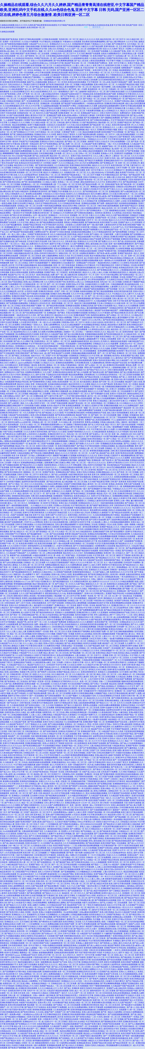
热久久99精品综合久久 (94, 829)
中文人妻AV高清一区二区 (82, 249)
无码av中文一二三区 (124, 615)
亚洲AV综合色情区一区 (12, 879)
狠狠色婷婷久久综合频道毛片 (63, 263)
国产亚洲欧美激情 (107, 774)
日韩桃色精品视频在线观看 (116, 386)
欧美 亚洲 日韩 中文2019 (14, 969)
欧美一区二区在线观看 (67, 972)
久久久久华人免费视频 (59, 458)
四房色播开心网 (71, 251)
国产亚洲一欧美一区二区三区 (92, 577)
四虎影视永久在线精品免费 (118, 584)
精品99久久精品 (23, 384)
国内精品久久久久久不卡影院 (21, 401)
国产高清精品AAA (69, 620)
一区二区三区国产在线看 (104, 777)
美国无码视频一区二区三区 (62, 303)
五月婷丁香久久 (46, 867)
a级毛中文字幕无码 (99, 910)
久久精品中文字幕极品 (9, 653)
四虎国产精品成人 (47, 986)
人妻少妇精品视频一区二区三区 (124, 87)
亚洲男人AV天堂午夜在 (70, 831)
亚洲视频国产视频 (17, 127)
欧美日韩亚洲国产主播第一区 (34, 306)
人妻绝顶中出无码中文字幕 (79, 522)
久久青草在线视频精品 (63, 529)
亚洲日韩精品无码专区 (122, 936)
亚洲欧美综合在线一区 (132, 1021)
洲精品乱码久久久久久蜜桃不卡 (50, 710)
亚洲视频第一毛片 (55, 149)
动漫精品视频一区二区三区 (78, 187)
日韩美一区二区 (28, 1043)
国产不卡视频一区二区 (100, 662)
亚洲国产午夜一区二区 (9, 543)
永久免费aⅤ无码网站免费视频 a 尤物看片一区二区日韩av (61, 332)
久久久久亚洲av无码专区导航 (74, 108)
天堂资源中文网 (75, 458)
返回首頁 (96, 27)
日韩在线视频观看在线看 (56, 439)
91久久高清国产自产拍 (32, 413)
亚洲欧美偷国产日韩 (81, 315)
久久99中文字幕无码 (56, 938)
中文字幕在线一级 (97, 386)
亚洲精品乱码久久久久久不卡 (56, 677)
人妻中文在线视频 (122, 234)
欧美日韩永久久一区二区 (117, 256)
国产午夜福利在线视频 (28, 149)
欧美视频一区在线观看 (22, 717)
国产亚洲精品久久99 (77, 629)
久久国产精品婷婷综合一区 (33, 229)
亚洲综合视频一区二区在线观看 (37, 684)
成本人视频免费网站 (50, 256)
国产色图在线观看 (25, 329)
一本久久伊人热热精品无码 (93, 981)
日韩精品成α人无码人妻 (9, 218)
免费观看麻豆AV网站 (78, 850)
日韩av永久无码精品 (56, 49)
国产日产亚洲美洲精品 (49, 144)
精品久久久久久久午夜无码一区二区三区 (71, 453)
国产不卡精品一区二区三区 (77, 898)
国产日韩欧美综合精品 (12, 182)
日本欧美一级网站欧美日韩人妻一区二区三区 (18, 862)
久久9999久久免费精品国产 (53, 427)
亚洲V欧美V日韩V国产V (21, 75)
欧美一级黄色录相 (117, 998)
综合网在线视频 (6, 317)
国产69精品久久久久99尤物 (92, 869)
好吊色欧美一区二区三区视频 (57, 769)
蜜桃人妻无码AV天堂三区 (35, 115)
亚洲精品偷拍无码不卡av (113, 161)
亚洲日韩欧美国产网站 (55, 158)
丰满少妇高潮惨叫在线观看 (77, 313)
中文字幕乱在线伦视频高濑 (24, 765)
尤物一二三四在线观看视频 (110, 681)
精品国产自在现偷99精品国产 (107, 310)
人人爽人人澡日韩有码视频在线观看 (43, 700)
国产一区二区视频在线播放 (94, 710)
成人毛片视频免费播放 (89, 876)
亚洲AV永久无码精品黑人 (94, 593)
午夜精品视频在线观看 (83, 508)
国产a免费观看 (55, 377)
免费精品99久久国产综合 (14, 372)
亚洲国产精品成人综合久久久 (68, 672)
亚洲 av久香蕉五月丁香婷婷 (53, 743)
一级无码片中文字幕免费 (22, 213)
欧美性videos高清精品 (84, 634)
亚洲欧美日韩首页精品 (130, 239)
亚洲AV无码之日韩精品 (86, 472)
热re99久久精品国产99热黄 (125, 912)
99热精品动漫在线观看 (88, 251)
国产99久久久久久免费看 (14, 220)
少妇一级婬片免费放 (8, 976)
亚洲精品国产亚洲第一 (83, 70)
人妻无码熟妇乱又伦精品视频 (18, 410)
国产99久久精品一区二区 (57, 120)
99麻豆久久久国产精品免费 (92, 46)
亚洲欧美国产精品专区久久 (112, 888)
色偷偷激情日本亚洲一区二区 (16, 139)
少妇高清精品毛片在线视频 (62, 627)
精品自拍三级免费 (116, 684)
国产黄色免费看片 (117, 532)
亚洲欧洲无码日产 (85, 417)
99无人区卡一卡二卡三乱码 (13, 741)
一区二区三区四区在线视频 (129, 375)
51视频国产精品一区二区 (117, 922)
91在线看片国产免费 (55, 936)
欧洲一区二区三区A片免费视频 (127, 976)
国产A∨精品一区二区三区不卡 (118, 439)
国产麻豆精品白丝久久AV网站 (20, 249)
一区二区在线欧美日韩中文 (13, 641)
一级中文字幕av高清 (60, 629)
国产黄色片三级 (99, 769)
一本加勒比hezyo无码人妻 (32, 1014)
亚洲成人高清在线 (116, 484)
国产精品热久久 (41, 910)
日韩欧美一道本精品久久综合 (121, 570)
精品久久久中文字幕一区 (130, 111)
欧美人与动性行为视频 (15, 1045)
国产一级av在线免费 (61, 543)
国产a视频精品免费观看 (110, 118)
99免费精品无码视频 (132, 684)
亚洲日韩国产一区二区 (69, 610)
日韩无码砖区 (9, 603)
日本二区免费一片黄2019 (10, 463)
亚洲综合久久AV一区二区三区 (12, 815)
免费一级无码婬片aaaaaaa (10, 955)
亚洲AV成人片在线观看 (68, 503)
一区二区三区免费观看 (78, 329)
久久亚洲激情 (102, 612)
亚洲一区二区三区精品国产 (128, 339)
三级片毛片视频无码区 (24, 855)
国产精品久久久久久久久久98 (16, 933)
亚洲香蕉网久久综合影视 (105, 546)
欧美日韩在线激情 (131, 845)
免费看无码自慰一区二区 (110, 474)
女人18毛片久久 (69, 955)
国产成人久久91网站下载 (23, 341)
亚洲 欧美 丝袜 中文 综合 (26, 386)
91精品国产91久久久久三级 (11, 643)
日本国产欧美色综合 (40, 772)
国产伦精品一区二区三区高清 (73, 857)
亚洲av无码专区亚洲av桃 (113, 898)
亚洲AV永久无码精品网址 (76, 998)
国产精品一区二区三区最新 (76, 141)
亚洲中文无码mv (60, 308)
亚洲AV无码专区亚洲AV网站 (104, 360)
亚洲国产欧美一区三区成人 (106, 218)
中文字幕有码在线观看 (84, 777)
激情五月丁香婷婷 (123, 555)
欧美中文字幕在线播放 (96, 75)
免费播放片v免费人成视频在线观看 (54, 486)
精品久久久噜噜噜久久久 (53, 172)
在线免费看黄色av (62, 401)
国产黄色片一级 (12, 146)
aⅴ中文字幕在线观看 (42, 73)
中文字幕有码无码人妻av (30, 287)
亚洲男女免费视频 (36, 272)
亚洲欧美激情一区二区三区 (69, 113)
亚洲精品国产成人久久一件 (24, 757)
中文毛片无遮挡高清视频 (105, 543)
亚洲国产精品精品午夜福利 (13, 327)
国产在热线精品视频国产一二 (60, 910)
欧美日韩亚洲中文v (30, 51)
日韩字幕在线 (24, 703)
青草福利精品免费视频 (102, 317)
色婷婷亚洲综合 (50, 465)
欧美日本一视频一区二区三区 (86, 408)
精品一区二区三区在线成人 (22, 627)
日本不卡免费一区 (123, 168)
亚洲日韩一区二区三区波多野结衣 (114, 608)
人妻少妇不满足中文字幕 (16, 436)
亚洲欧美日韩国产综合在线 (22, 296)
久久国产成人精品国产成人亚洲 (102, 453)
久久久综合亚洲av (36, 484)
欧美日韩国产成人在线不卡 (104, 56)
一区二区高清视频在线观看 (32, 517)
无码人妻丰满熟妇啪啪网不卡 (67, 524)
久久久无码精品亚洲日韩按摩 (30, 567)
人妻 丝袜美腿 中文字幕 (57, 520)
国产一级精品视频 (20, 527)
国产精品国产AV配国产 (12, 551)
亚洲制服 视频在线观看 (24, 910)
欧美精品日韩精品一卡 (41, 983)
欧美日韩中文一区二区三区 (59, 237)
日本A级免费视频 (113, 812)
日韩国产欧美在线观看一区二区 (114, 1024)
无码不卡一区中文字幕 (85, 955)
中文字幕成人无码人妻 (60, 139)
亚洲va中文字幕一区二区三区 (50, 955)
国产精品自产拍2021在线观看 (49, 108)
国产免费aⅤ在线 (9, 320)
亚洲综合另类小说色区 (60, 850)
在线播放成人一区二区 (30, 184)
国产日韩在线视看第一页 (55, 696)
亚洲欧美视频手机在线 (9, 1002)
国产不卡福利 (51, 817)
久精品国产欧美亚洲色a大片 (15, 451)
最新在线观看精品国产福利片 (30, 841)
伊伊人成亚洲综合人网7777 (104, 615)
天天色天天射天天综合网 (37, 241)
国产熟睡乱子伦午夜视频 (58, 191)
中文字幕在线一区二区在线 (53, 838)
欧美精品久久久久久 (116, 741)
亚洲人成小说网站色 (92, 819)
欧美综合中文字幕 (27, 218)
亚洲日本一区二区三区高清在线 (99, 993)
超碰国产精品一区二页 (111, 146)
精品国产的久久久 (103, 605)
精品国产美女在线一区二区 (75, 63)
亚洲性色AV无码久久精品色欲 (52, 141)
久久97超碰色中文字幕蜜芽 (97, 881)
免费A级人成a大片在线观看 (109, 68)
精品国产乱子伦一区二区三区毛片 (22, 275)
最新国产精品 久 (48, 448)
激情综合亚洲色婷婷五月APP (131, 860)
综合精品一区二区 (58, 1041)
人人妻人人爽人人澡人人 (82, 65)
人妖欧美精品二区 (57, 327)
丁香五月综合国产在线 (9, 163)
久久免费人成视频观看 (66, 287)
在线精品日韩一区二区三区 (75, 172)
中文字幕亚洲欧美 (57, 819)
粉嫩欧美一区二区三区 (29, 348)
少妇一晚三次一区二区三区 (19, 845)
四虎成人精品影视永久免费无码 (113, 325)
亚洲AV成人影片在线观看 (124, 379)
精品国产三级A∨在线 (133, 382)
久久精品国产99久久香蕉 (86, 895)
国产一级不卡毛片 (64, 729)
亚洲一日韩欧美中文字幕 (48, 1019)
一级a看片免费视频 (115, 639)
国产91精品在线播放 (56, 724)
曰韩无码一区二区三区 (87, 206)
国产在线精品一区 (66, 1038)
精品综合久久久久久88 (63, 315)
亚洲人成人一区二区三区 (124, 955)
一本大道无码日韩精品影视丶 (48, 346)
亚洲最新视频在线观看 (94, 334)
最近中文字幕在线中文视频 (88, 337)
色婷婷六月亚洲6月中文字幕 (94, 189)
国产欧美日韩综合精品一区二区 (92, 346)
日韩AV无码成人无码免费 (87, 80)
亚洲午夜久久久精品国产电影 (51, 334)
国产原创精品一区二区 (45, 532)
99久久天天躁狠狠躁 (80, 986)
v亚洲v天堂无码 (32, 1017)
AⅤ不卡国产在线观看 (55, 603)
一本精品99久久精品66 (39, 993)
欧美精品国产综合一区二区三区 (116, 229)
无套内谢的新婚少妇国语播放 (112, 503)
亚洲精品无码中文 (30, 917)
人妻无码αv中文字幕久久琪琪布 (87, 608)
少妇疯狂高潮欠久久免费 (87, 106)
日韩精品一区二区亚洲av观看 (90, 648)
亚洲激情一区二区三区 (79, 215)
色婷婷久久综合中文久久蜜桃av (64, 239)
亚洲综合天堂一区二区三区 (49, 610)
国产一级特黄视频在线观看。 (18, 505)
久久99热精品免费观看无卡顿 (21, 491)
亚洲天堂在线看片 (38, 727)
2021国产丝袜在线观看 (15, 115)
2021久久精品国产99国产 (96, 108)
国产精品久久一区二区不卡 (98, 998)
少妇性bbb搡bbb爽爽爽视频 (109, 705)
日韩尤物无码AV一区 (33, 731)
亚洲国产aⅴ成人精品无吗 (116, 988)
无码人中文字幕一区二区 (22, 772)
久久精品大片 (32, 501)
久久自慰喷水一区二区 (36, 553)
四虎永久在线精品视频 (117, 510)
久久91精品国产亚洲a (117, 51)
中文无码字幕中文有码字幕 (78, 227)
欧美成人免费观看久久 (78, 501)
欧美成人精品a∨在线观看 (128, 653)
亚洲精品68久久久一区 (32, 1021)
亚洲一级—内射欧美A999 (122, 434)
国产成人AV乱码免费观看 (61, 967)
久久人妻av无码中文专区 (35, 403)
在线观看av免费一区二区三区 (63, 199)
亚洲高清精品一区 (53, 727)
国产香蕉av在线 (6, 738)
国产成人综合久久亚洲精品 (73, 1045)
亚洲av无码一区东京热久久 (36, 237)
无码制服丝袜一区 (35, 503)
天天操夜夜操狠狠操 (131, 636)
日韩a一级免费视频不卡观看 (49, 80)
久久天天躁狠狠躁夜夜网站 (74, 843)
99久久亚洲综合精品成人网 (45, 358)
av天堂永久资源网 (79, 815)
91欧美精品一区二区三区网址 (120, 719)
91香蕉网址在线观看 (37, 439)
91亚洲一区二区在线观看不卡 (122, 391)
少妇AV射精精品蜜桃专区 (90, 208)
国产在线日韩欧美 (91, 479)
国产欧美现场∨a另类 (12, 94)
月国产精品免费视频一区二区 (63, 579)
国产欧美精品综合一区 (21, 919)
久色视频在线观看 (9, 329)
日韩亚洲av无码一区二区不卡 (73, 322)
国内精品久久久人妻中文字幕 (33, 375)
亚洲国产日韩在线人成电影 (108, 848)
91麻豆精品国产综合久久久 (17, 865)
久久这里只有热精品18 (24, 655)
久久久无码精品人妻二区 (63, 541)
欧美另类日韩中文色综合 (110, 529)
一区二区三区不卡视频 (91, 175)
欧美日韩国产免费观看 (130, 962)
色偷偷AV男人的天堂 (28, 672)
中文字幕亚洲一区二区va (33, 755)
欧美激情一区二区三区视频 (17, 394)
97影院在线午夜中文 (66, 348)
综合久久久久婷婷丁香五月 (113, 49)
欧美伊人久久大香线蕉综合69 (78, 194)
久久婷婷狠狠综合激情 (79, 58)
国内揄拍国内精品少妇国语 (58, 829)
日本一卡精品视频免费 (114, 284)
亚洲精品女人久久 (19, 914)
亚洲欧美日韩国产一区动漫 (38, 631)
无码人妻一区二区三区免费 (42, 536)
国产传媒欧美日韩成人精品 (29, 339)
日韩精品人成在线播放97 (56, 919)
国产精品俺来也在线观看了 (56, 796)
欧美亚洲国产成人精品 (130, 356)
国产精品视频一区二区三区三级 (82, 653)
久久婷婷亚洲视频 (123, 249)
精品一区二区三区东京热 (110, 1005)
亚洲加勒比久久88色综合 (25, 346)
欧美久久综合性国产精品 (123, 734)
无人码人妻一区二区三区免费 (44, 151)
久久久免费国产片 (42, 351)
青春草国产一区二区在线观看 (86, 1026)
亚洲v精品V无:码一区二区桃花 (126, 384)
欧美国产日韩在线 (122, 601)
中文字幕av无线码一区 (87, 77)
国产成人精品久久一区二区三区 (22, 532)
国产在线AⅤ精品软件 (20, 191)
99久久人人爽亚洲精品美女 (35, 829)
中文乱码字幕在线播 (55, 279)
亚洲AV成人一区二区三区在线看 (53, 719)
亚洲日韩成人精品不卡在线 (78, 234)
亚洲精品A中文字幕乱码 (85, 265)
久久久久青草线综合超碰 (14, 46)
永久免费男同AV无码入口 (121, 727)
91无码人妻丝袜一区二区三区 (108, 1017)
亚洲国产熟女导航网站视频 (35, 120)
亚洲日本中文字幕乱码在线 (126, 757)
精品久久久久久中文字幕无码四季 (122, 220)
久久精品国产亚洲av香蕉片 (120, 796)
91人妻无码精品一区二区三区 (58, 510)
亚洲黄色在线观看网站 (65, 363)
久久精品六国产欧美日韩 (78, 520)
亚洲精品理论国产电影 (41, 967)
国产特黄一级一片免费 (78, 89)
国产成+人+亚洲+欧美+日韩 (130, 377)
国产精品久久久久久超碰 (100, 348)
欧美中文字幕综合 (50, 503)
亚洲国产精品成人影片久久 (49, 667)
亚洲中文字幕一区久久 (81, 662)
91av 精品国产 (113, 865)
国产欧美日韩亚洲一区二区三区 (66, 917)
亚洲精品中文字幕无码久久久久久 (130, 94)
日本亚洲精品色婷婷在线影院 (58, 56)
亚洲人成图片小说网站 (36, 905)
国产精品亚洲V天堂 (132, 308)
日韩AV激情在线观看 (115, 370)
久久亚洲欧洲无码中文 (128, 96)
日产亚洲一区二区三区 (31, 94)
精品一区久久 (90, 130)
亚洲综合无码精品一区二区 (119, 629)
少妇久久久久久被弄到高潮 (123, 857)
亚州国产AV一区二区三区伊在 (58, 884)
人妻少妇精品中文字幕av (130, 700)
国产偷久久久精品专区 (73, 705)
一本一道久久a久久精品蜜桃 (49, 322)
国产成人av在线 (136, 115)
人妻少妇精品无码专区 (50, 94)
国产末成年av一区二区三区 (100, 434)
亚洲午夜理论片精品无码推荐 (111, 717)
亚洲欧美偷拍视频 (111, 405)
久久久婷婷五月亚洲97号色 (55, 282)
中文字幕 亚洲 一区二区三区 (104, 555)
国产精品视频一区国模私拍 (67, 356)
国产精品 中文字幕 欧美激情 (88, 446)
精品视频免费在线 (34, 427)
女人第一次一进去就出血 (122, 596)
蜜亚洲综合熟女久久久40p (55, 593)
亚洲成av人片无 (107, 153)
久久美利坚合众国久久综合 (99, 329)
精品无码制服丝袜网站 (100, 287)
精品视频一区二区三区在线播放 (39, 1005)
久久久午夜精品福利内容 (102, 232)
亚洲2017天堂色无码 (118, 394)
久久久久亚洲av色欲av (77, 308)
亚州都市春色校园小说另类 (51, 46)
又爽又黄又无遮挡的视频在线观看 (124, 451)
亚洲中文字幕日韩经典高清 (33, 513)
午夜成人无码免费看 (108, 339)
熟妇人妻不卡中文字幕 (54, 941)
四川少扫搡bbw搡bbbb (99, 194)
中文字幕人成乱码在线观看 (54, 898)
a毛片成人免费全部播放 (96, 765)
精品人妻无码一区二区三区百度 (95, 484)
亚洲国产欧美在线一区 (43, 58)
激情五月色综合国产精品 (60, 436)
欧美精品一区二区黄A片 (107, 389)
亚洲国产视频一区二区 (104, 955)
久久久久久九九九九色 (135, 869)
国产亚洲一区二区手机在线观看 (60, 508)
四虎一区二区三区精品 (19, 263)
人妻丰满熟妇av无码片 (12, 396)
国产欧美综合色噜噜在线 (65, 415)
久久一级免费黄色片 (61, 92)
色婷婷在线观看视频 (129, 964)
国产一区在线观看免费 (31, 101)
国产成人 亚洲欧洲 (71, 988)
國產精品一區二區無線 (29, 953)
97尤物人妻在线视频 (18, 391)
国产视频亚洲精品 (112, 372)
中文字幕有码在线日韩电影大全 (73, 370)
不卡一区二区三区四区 (82, 967)
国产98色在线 (20, 241)
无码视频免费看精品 (125, 251)
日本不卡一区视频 (101, 655)
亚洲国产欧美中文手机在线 (115, 948)
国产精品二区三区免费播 (44, 708)
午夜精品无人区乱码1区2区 (40, 303)
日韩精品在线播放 (107, 446)
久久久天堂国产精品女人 (35, 741)
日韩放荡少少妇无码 (128, 822)
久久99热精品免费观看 (63, 51)
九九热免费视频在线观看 (107, 536)
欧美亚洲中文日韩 (112, 65)
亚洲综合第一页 (47, 586)
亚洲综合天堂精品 (128, 705)
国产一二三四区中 (135, 386)
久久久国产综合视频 (21, 317)
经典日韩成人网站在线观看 (21, 957)
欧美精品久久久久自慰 (133, 610)
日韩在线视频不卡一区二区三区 (113, 650)
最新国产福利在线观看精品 (11, 77)
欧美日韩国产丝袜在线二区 (13, 658)
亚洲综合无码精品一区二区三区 (103, 1031)
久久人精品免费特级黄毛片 (54, 841)
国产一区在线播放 (43, 574)
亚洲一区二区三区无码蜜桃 (59, 489)
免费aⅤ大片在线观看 (78, 855)
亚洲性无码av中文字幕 (75, 284)
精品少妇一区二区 (114, 332)
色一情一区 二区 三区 (102, 596)
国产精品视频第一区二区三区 (48, 189)
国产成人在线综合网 (40, 156)
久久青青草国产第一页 (125, 1031)
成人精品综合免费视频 (125, 446)
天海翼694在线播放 (123, 753)
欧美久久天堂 (64, 256)
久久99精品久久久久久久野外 (131, 403)
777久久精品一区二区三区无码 (69, 184)
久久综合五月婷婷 (74, 665)
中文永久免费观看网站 (75, 836)
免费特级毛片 (125, 113)
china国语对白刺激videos (38, 63)
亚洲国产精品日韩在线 (32, 225)
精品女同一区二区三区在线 (88, 708)
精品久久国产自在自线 (12, 798)
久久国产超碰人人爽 (101, 572)
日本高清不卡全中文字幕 (56, 665)
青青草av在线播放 (92, 422)
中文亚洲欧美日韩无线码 (75, 413)
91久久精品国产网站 (132, 579)
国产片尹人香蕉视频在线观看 (39, 239)
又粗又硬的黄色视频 (39, 736)
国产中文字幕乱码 (95, 898)
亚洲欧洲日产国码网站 (32, 77)
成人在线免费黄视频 (121, 617)
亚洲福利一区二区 (55, 289)
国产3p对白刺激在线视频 (13, 562)
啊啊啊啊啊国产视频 (11, 153)
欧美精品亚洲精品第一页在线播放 (83, 712)
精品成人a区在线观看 (40, 75)
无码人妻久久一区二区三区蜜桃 (34, 289)
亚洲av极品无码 (101, 755)
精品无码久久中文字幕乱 (24, 165)
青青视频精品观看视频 (22, 584)
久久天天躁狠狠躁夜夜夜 (22, 1031)
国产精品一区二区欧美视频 (83, 491)
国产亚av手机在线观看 (73, 177)
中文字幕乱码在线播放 (76, 784)
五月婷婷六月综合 (37, 796)
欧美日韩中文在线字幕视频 (31, 895)
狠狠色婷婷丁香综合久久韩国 (76, 950)
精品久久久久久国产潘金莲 (102, 384)
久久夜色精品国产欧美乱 (119, 967)
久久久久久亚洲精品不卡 (115, 170)
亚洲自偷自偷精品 (112, 700)
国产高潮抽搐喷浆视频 (29, 260)
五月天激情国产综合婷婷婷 (119, 793)
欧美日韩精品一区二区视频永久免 (68, 68)
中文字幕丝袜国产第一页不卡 (112, 845)
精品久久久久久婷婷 (62, 570)
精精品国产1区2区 (95, 598)
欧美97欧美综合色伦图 (125, 453)
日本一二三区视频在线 (49, 824)
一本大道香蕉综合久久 (129, 577)
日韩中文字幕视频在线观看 (69, 869)
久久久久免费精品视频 (50, 924)
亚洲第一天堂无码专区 (12, 42)
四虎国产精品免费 (102, 1038)
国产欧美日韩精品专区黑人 (99, 574)
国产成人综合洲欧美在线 (74, 334)
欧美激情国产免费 (49, 208)
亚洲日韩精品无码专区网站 (80, 165)
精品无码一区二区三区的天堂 (118, 769)
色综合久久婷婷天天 (135, 838)
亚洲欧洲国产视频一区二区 (94, 722)
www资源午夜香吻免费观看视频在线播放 (77, 755)
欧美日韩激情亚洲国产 (67, 446)
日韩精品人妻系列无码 (74, 938)
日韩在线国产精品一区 (74, 819)
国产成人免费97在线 (29, 710)
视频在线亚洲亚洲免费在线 (132, 681)
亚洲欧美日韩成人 (7, 346)
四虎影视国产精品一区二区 (60, 960)
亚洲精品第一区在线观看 (50, 103)
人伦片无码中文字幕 (96, 679)
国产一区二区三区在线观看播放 (34, 489)
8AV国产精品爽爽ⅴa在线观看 (115, 436)
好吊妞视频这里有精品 (91, 325)
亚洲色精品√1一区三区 (21, 377)
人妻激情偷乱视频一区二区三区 (124, 367)
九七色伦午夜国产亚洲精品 (66, 822)
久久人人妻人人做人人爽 (16, 631)
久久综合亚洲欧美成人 (24, 201)
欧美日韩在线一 (37, 118)
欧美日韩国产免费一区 (100, 631)
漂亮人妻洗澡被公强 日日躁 (96, 244)
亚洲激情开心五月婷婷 (9, 196)
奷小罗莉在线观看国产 (97, 279)
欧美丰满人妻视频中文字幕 (57, 741)
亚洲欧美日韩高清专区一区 (11, 413)
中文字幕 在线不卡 (68, 80)
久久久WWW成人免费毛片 (81, 294)
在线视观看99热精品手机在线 (17, 382)
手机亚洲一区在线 (57, 772)
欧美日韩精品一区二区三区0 (111, 337)
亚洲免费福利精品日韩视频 (31, 463)
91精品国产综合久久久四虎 (112, 731)
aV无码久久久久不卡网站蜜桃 (70, 465)
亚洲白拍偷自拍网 (34, 972)
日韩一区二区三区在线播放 (22, 708)
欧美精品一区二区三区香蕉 (45, 70)
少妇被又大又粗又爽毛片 (115, 981)
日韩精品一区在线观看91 (100, 227)
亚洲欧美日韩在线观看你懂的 (74, 767)
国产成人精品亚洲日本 (111, 1033)
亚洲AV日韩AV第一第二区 (131, 696)
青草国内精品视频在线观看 (66, 708)
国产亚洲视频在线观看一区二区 (120, 196)
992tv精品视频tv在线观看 (64, 558)
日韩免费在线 (89, 375)
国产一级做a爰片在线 (130, 648)
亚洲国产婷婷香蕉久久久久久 (79, 432)
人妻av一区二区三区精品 (42, 686)
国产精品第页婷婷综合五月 (81, 769)
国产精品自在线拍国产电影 (127, 991)
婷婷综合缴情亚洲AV (42, 767)
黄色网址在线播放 (133, 170)
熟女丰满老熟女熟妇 (98, 256)
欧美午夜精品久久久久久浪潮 (103, 441)
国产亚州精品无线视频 (25, 320)
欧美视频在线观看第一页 (26, 979)
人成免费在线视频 (22, 819)
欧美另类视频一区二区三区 (41, 65)
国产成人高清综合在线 (127, 241)
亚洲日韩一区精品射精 (72, 289)
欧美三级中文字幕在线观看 (132, 812)
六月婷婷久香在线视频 (134, 289)
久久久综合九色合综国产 (67, 301)
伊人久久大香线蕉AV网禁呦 (38, 436)
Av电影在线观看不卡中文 (42, 555)
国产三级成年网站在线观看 (117, 520)
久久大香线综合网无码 (79, 581)
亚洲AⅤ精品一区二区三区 (99, 73)
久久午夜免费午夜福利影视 (46, 874)
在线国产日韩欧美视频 (72, 484)
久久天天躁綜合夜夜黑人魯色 (94, 922)
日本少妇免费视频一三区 (120, 141)
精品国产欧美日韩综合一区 (17, 49)
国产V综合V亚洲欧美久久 (41, 581)
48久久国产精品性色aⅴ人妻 (13, 279)
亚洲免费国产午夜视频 (17, 427)
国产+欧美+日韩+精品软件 (39, 793)
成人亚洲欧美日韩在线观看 (114, 365)
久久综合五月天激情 (59, 684)
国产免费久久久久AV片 (107, 241)
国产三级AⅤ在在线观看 (126, 425)
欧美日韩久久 (45, 474)
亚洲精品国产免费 (54, 115)
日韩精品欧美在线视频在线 (85, 268)
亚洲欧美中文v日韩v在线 (61, 498)
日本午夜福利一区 (7, 891)
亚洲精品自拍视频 (88, 203)
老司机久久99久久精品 (97, 669)
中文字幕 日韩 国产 (36, 769)
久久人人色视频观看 (98, 862)
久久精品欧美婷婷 (17, 705)
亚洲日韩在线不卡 (72, 379)
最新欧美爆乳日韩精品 (40, 377)
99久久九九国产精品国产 (122, 1002)
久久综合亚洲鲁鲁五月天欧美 (108, 696)
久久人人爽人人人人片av (68, 417)
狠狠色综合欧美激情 (119, 341)
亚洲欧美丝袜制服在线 (119, 1038)
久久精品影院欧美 (99, 432)
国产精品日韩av (135, 914)
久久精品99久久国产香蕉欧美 (118, 137)
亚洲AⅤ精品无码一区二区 (104, 84)
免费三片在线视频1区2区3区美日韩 (57, 926)
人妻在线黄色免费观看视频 (21, 151)
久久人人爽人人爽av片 (102, 156)
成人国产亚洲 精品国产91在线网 (57, 353)
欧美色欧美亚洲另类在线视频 (14, 82)
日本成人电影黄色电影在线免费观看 (36, 762)
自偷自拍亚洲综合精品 (133, 189)
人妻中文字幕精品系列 (115, 327)
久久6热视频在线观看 (27, 408)
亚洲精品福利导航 (78, 781)
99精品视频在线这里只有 (23, 253)
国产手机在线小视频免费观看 (42, 453)
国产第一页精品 (35, 527)
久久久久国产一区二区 (96, 427)
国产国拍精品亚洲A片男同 (111, 1021)
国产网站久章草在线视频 (64, 810)
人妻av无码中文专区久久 (10, 161)
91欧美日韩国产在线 (40, 943)
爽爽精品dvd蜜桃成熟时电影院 (103, 187)
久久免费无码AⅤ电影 (48, 301)
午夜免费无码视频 (93, 111)
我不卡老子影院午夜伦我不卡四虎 (88, 953)
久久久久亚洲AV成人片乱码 (79, 513)
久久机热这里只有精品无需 (56, 513)
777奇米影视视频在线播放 (20, 536)
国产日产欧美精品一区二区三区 (73, 96)
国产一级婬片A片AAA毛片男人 (89, 320)
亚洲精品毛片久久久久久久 (60, 44)
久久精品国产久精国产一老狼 (62, 1026)
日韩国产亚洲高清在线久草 (38, 234)
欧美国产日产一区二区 (17, 788)
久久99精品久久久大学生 (89, 650)
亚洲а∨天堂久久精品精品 (53, 643)
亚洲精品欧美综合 (84, 1043)
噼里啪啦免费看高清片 (17, 258)
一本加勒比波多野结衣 (94, 103)
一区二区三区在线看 (63, 986)
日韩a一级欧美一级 (136, 608)
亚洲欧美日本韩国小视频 (107, 130)
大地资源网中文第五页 (74, 258)
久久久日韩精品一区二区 (10, 96)
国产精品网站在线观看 (106, 924)
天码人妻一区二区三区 (80, 884)
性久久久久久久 (75, 191)
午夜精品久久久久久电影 (101, 44)
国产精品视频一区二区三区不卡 (128, 817)
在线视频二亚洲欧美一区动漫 (87, 774)
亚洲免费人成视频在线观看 (40, 139)
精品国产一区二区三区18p (107, 470)
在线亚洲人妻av (63, 855)
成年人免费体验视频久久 (53, 974)
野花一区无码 (78, 529)
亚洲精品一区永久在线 (107, 524)
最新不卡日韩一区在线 (86, 605)
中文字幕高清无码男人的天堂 (12, 869)
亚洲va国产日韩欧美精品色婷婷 (111, 748)
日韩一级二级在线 (34, 1048)
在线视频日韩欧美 (91, 529)
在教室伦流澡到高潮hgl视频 (61, 296)
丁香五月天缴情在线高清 (96, 905)
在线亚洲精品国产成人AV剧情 (49, 1024)
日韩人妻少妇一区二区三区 (123, 298)
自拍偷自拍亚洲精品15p (88, 667)
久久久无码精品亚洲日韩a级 (69, 203)
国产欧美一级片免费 (74, 853)
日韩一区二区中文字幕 (85, 931)
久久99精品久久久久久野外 (42, 308)
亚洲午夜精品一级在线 (28, 365)
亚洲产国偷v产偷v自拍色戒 (104, 874)
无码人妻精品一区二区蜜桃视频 (75, 149)
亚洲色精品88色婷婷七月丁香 (85, 541)
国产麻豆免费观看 (34, 893)
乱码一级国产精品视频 (68, 168)
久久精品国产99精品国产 (16, 553)
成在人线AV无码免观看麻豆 (118, 413)
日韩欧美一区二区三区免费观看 (98, 857)
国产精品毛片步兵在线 (26, 650)
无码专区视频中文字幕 (84, 615)
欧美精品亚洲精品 (32, 629)
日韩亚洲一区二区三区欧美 (30, 256)
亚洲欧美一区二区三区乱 (127, 353)
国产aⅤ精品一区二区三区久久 (118, 315)
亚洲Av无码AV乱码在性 (28, 111)
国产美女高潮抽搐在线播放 (88, 983)
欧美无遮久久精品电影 (131, 824)
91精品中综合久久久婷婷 (130, 527)
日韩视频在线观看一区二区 (21, 943)
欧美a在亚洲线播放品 (62, 249)
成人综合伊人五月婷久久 (100, 341)
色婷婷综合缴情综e (98, 315)
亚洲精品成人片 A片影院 (53, 210)
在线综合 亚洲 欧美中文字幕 (76, 800)
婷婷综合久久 (15, 677)
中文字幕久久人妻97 (136, 208)
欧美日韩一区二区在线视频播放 (84, 351)
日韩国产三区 (60, 1012)
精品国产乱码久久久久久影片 (77, 277)
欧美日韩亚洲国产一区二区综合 (20, 70)
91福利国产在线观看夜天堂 (11, 284)
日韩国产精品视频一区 (57, 220)
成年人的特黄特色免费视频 (17, 344)
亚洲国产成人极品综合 (62, 867)
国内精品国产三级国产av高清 (128, 924)
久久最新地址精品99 (106, 715)
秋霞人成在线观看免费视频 (36, 508)
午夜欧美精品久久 (11, 260)
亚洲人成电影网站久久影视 (38, 391)
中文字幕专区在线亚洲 (117, 139)
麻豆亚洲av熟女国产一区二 (29, 1029)
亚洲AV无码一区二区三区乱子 (27, 824)
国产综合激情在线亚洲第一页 (34, 313)
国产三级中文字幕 (51, 396)
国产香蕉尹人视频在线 (98, 979)
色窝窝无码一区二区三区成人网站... (17, 983)
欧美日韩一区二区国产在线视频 (41, 444)
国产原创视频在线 (22, 118)
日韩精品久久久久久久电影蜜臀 (106, 344)
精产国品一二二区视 (99, 865)
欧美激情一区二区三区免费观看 (60, 736)
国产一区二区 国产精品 (30, 87)
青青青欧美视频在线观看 (100, 451)
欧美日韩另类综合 (15, 755)
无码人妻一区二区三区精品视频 (102, 677)
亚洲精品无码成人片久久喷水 (27, 986)
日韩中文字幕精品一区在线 (126, 265)
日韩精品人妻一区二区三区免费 (45, 422)
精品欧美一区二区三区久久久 (37, 327)
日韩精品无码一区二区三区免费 (64, 983)
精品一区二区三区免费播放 (32, 803)
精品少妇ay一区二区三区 (69, 964)
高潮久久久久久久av (47, 781)
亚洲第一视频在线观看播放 (71, 229)
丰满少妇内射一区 (90, 68)
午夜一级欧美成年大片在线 (36, 220)
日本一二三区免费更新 (31, 924)
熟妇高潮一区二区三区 (107, 122)
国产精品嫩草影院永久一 (50, 96)
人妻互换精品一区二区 (104, 491)
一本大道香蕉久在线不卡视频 (51, 698)
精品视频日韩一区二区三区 (11, 313)
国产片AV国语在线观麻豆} (83, 546)
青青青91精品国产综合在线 (116, 363)
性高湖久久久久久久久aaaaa (11, 746)
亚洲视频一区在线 (118, 277)
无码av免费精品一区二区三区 (30, 974)
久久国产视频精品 (66, 260)
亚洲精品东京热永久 (50, 170)
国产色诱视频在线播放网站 (17, 303)
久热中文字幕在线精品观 (118, 693)
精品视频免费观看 (30, 589)
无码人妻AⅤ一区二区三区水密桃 (91, 700)
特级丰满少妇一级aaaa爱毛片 (75, 279)
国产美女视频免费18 (92, 118)
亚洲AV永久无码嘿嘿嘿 (73, 710)
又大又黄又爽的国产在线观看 (88, 53)
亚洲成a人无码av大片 (21, 308)
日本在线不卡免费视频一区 (81, 56)
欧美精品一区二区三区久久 (26, 80)
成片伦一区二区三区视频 (97, 396)
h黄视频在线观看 (43, 539)
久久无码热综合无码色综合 (22, 58)
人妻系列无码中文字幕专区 (129, 895)
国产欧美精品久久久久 (102, 294)
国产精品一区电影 (87, 358)
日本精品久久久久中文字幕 (22, 168)
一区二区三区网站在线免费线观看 (75, 386)
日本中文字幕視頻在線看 (79, 517)
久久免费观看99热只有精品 (45, 180)
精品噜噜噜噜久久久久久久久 (131, 70)
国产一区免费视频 (26, 180)
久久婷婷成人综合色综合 (122, 213)
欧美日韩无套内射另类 (121, 125)
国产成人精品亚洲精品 (73, 643)
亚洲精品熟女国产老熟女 (66, 472)
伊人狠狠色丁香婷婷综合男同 (23, 729)
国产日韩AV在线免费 (97, 520)
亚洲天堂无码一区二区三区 (118, 862)
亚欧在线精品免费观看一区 (69, 689)
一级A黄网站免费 (11, 800)
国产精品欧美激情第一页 (132, 788)
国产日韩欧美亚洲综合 (120, 698)
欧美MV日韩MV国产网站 (89, 964)
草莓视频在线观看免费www (52, 425)
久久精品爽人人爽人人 (100, 522)
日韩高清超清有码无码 (119, 641)
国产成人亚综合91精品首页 (72, 948)
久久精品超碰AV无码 (87, 696)
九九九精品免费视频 (42, 367)
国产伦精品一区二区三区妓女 (95, 99)
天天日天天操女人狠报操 (113, 969)
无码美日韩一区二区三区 (69, 39)
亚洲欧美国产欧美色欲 (9, 39)
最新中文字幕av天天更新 (59, 244)
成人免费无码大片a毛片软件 (37, 244)
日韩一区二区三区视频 (70, 291)
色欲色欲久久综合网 (16, 170)
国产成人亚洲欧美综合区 (130, 372)
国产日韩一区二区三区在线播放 (111, 382)
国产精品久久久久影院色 (54, 598)
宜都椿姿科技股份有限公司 (54, 21)
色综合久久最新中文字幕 (66, 270)
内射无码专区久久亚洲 (44, 320)
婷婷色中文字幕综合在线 (112, 565)
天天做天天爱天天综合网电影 (94, 458)
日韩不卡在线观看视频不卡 (40, 263)
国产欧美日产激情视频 (111, 239)
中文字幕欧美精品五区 (110, 175)
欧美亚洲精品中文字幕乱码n (30, 786)
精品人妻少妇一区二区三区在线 (56, 653)
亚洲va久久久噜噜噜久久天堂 (89, 738)
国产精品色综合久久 (131, 565)
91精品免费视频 (86, 84)
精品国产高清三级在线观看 (68, 358)
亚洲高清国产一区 (13, 669)
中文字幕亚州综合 (112, 957)
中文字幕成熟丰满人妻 (85, 900)
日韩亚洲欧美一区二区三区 (78, 451)
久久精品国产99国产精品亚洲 (123, 986)
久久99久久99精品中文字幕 (50, 734)
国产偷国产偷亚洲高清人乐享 (101, 505)
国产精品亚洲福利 (93, 843)
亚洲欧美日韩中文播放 (129, 646)
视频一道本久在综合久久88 (35, 620)
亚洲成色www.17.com (21, 581)
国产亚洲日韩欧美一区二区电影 (132, 1026)
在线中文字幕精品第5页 (63, 703)
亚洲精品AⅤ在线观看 (126, 536)
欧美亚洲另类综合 (32, 277)
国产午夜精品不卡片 (135, 322)
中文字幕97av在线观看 (74, 158)
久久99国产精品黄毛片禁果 (99, 482)
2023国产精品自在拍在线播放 (35, 938)
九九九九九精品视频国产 (71, 325)
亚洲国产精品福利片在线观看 (87, 551)
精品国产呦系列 (114, 945)
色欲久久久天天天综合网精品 (115, 180)
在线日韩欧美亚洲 (75, 474)
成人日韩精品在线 (111, 96)
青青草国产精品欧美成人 (71, 175)
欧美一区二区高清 (24, 1041)
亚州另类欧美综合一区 (133, 161)
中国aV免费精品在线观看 (52, 945)
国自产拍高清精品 (15, 282)
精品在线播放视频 (45, 265)
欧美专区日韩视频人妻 (66, 834)
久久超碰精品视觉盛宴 (50, 106)
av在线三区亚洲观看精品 (131, 201)
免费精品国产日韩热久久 (50, 99)
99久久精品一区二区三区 (77, 762)
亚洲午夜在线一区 (111, 46)
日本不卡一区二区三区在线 (97, 220)
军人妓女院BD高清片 (25, 874)
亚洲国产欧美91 (48, 472)
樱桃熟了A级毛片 (47, 1029)
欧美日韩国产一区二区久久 (79, 394)
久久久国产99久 (118, 798)
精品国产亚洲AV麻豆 (92, 1024)
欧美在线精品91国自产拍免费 (89, 239)
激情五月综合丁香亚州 (66, 134)
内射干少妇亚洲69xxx (90, 903)
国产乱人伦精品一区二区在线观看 (114, 903)
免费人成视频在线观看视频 (55, 601)
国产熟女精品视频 (122, 460)
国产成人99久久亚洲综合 (48, 689)
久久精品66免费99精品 (54, 484)
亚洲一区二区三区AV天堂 (72, 807)
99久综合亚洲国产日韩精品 (78, 684)
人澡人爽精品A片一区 (126, 674)
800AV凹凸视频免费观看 (116, 467)
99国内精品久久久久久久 (98, 589)
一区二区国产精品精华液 (31, 379)
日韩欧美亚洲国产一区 (19, 444)
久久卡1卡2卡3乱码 (99, 741)
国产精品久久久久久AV (51, 893)
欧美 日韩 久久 (99, 65)
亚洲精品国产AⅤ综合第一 (86, 263)
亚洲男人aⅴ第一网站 (122, 501)
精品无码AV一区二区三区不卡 (24, 270)
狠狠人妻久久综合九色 (116, 177)
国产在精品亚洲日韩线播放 (132, 158)
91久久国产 (47, 372)
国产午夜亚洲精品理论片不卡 (39, 441)
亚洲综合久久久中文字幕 (87, 241)
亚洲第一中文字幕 (70, 77)
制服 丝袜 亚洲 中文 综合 (35, 515)
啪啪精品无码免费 (43, 199)
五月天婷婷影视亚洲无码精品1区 (111, 80)
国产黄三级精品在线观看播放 (21, 134)
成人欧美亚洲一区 (38, 919)
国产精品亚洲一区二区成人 (100, 125)
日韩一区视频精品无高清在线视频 (109, 444)
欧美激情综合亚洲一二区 (20, 61)
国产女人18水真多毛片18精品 (20, 903)
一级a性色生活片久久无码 (25, 315)
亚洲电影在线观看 (72, 306)
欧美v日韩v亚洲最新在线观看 (42, 415)
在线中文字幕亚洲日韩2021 (45, 655)
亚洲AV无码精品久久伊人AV (94, 177)
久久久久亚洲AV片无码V (39, 398)
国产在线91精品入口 (14, 938)
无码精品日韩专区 (116, 308)
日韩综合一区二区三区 (103, 617)
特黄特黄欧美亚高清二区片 (75, 936)
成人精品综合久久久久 (9, 73)
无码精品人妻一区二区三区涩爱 (29, 206)
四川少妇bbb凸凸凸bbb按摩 (91, 824)
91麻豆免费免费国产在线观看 (89, 410)
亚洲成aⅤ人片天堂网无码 (63, 213)
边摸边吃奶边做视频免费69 (109, 106)
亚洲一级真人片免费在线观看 (34, 879)
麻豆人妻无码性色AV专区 (109, 1029)
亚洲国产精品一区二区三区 (40, 865)
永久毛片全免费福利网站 (89, 163)
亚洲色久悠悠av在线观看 (104, 995)
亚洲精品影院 (114, 191)
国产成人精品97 (78, 926)
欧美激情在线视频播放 (128, 203)
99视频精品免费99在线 (44, 529)
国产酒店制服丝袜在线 (68, 779)
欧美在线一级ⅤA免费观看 (35, 1045)
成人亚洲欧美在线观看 (78, 391)
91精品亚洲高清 (79, 51)
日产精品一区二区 (91, 760)
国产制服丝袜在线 (92, 222)
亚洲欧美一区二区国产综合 (125, 691)
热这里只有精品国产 (119, 82)
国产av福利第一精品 (16, 403)
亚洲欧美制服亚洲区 (33, 743)
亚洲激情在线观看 (49, 972)
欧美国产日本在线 (111, 974)
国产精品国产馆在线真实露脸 (21, 232)
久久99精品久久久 (38, 298)
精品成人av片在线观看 (92, 1033)
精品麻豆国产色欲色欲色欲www (67, 586)
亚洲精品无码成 (87, 306)
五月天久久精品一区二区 (30, 425)
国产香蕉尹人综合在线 (46, 672)
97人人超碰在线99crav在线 (122, 420)
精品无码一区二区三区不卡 (41, 812)
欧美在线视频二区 (41, 296)
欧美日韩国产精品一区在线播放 (114, 843)
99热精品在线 (87, 94)
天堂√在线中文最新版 (132, 803)
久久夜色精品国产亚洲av (108, 712)
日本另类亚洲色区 (15, 945)
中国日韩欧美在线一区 (21, 298)
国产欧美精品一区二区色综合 (16, 681)
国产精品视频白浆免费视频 (126, 689)
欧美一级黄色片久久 (22, 727)
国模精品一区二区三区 (32, 472)
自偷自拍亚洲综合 (133, 574)
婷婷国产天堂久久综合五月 (98, 141)
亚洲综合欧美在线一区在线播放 (34, 551)
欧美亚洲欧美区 (75, 272)
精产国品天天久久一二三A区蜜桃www (37, 130)
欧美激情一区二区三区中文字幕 (29, 172)
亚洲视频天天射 (74, 201)
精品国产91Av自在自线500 (109, 199)
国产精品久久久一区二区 (106, 703)
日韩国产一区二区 (7, 80)
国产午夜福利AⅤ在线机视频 (38, 294)
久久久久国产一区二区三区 (76, 49)
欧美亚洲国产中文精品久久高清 (29, 926)
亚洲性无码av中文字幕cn (133, 77)
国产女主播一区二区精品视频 (58, 493)
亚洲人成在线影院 (118, 805)
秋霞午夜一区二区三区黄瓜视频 (105, 1000)
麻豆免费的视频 (6, 757)
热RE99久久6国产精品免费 (46, 113)
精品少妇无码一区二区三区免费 (114, 208)
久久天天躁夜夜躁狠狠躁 (81, 298)
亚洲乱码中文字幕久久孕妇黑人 (60, 360)
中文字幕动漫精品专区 (83, 736)
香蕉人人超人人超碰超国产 (91, 826)
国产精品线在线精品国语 (121, 841)
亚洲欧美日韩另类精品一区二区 (112, 667)
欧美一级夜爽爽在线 (43, 962)
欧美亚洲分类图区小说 (28, 543)
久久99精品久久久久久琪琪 (41, 505)
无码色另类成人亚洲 (108, 750)
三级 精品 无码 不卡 (59, 641)
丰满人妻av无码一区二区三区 (30, 898)
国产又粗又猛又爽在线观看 (53, 258)
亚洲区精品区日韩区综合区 (70, 527)
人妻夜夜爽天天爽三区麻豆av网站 (56, 463)
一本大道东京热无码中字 (50, 339)
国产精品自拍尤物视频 (74, 118)
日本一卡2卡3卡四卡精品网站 (107, 275)
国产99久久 (105, 367)
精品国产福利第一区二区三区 (61, 753)
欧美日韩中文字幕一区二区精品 (105, 70)
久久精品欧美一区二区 (12, 762)
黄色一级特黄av (84, 734)
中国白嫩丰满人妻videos (126, 634)
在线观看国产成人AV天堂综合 (131, 1000)
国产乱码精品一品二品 (90, 831)
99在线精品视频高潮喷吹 (120, 522)
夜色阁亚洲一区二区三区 (98, 89)
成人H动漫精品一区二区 (23, 774)
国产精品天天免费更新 (94, 161)
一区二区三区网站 (137, 194)
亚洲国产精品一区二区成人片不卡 (75, 746)
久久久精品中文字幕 (90, 665)
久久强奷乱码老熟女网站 (85, 558)
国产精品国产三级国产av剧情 (27, 891)
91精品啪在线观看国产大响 (73, 1024)
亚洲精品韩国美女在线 (107, 929)
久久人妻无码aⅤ (116, 358)
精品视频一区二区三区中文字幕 (67, 596)
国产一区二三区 (40, 622)
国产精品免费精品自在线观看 (51, 222)
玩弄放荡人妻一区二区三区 (126, 56)
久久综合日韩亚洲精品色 (44, 524)
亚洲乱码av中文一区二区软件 (131, 344)
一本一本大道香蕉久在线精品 (88, 788)
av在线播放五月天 (66, 101)
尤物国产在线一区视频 (65, 634)
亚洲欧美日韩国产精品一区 (126, 715)
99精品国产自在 (54, 857)
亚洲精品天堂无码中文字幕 (71, 560)
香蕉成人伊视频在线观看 (74, 222)
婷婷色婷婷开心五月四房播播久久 (41, 546)
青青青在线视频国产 (75, 593)
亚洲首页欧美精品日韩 (120, 115)
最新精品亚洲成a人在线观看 (74, 945)
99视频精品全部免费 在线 (133, 888)
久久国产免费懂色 (77, 244)
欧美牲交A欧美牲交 (103, 213)
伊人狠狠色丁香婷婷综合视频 (75, 425)
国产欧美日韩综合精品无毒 (39, 929)
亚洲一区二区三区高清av (119, 655)
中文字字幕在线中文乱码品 (122, 120)
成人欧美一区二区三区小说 (122, 149)
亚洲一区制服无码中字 (88, 691)
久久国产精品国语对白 (88, 122)
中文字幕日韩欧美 (14, 598)
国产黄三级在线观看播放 (31, 182)
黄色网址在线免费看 (34, 194)
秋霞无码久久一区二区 (96, 92)
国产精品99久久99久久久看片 (85, 929)
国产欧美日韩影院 (22, 310)
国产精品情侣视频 (66, 615)
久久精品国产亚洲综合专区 (110, 479)
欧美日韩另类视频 (45, 543)
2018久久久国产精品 (76, 584)
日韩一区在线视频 (26, 73)
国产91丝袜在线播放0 (71, 46)
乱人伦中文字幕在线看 (60, 793)
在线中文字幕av (105, 724)
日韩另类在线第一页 (73, 772)
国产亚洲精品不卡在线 (50, 860)
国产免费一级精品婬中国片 (107, 203)
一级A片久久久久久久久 (96, 463)
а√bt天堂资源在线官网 (13, 853)
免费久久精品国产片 (95, 96)
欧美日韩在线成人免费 (45, 275)
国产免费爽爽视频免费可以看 (91, 610)
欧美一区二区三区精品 (89, 681)
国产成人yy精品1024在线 (97, 945)
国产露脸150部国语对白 (37, 451)
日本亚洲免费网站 (39, 903)
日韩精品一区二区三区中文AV (117, 448)
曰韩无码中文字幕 (11, 348)
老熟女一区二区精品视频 (128, 130)
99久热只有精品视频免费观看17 (99, 936)
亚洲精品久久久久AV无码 (71, 981)
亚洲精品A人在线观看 (20, 796)
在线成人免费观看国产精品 (11, 876)
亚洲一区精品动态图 (39, 384)
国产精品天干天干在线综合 (35, 1007)
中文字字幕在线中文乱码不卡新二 (42, 344)
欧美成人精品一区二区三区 (80, 1002)
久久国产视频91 (71, 696)
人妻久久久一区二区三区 (112, 636)
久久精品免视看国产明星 (46, 748)
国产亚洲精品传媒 (104, 784)
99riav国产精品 (32, 127)
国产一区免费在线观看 (112, 1036)
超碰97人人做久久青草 (84, 101)
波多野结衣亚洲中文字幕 (116, 710)
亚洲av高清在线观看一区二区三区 (65, 382)
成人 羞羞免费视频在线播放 (14, 237)
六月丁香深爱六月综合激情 (33, 941)
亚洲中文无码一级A (112, 158)
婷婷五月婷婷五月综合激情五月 (33, 936)
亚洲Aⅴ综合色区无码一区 (125, 539)
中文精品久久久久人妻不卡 (123, 294)
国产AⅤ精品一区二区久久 (48, 589)
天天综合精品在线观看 (89, 379)
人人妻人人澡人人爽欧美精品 (40, 715)
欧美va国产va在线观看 (28, 1019)
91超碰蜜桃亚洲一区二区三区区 (62, 943)
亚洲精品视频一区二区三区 (90, 636)
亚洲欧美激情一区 (135, 836)
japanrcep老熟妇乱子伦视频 (29, 363)
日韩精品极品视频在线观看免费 (84, 353)
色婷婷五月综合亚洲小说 (29, 268)
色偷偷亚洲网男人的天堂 (29, 68)
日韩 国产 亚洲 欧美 (118, 482)
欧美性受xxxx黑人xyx (75, 282)
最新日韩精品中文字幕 (38, 49)
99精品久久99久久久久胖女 (95, 246)
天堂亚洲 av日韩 (132, 210)
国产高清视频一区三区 (115, 289)
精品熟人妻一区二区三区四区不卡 (47, 774)
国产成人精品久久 (78, 436)
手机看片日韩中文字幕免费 (34, 84)
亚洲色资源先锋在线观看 (64, 953)
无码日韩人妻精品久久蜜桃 (13, 646)
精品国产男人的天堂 (25, 622)
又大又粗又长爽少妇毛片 (119, 194)
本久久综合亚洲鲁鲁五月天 (41, 92)
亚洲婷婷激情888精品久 (82, 572)
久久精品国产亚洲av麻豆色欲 (99, 850)
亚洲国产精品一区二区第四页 (56, 272)
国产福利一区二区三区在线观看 (103, 415)
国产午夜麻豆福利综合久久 (21, 608)
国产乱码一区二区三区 (9, 867)
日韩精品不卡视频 (137, 215)
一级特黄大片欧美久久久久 (95, 332)
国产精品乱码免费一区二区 (93, 184)
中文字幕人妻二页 (50, 869)
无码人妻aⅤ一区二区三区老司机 (83, 470)
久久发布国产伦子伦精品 (84, 1038)
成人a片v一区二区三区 (62, 1000)
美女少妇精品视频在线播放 (96, 793)
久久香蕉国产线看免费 (62, 572)
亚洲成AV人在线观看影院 (65, 612)
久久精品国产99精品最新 (48, 337)
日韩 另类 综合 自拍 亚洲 (114, 151)
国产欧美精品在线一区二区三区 (95, 191)
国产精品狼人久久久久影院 (53, 413)
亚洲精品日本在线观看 (41, 850)
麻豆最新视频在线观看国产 (97, 308)
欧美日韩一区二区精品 (130, 474)
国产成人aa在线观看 (59, 474)
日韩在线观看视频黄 (59, 441)
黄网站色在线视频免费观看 (15, 441)
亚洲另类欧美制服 (7, 118)
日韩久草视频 (122, 834)
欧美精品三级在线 (48, 287)
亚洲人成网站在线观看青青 (11, 1021)
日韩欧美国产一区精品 (130, 1017)
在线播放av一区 (21, 929)
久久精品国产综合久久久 (17, 665)
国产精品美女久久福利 (112, 824)
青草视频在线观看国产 (43, 460)
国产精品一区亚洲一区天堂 (40, 681)
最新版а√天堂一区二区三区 (95, 327)
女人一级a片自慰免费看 (113, 562)
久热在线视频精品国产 (127, 218)
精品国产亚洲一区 (83, 415)
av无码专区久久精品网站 (37, 434)
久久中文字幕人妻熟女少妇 (28, 222)
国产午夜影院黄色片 (94, 436)
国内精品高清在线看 (59, 73)
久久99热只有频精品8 (54, 705)
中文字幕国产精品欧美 (120, 729)
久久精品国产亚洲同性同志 (28, 99)
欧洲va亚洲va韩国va (70, 115)
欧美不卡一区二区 (127, 826)
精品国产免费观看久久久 (93, 229)
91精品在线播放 (23, 453)
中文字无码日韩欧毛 (52, 755)
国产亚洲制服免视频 (65, 70)
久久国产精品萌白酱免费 (86, 134)
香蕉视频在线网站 (47, 68)
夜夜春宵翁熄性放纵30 (114, 879)
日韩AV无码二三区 (11, 103)
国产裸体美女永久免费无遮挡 (14, 434)
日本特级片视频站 (13, 482)
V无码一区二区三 (135, 641)
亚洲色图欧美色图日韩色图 (26, 479)
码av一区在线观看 (22, 960)
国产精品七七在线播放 (60, 470)
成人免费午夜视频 (34, 712)
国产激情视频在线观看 (49, 87)
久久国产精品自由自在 (135, 650)
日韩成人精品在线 (107, 422)
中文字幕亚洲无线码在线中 (49, 981)
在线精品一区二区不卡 (106, 134)
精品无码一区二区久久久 (60, 156)
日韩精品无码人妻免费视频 (75, 603)
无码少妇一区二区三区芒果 (77, 434)
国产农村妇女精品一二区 (35, 705)
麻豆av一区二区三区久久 (17, 503)
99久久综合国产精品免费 (22, 156)
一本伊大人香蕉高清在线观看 (125, 950)
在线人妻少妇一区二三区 (37, 857)
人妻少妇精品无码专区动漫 (100, 746)
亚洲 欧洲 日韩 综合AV (80, 510)
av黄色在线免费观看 (97, 61)
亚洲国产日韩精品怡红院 (29, 477)
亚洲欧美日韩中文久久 (9, 111)
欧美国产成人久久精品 (50, 370)
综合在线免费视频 (99, 960)
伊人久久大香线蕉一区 (82, 910)
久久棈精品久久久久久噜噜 (19, 122)
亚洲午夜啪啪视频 (56, 177)
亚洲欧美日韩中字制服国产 (21, 967)
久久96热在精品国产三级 (113, 579)
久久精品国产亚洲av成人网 (28, 1033)
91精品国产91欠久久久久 (104, 101)
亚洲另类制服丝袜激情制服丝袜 (83, 1010)
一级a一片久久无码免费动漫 (118, 144)
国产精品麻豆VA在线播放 (131, 1005)
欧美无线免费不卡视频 (94, 974)
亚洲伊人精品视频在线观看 (33, 598)
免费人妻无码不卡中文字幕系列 (130, 750)
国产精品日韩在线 (38, 137)
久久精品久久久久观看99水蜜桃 (72, 170)
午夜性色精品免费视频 (52, 206)
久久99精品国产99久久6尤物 (34, 876)
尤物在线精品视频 (32, 46)
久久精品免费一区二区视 (114, 586)
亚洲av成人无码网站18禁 (33, 282)
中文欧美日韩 (91, 784)
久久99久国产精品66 (8, 1041)
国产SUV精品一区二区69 (18, 484)
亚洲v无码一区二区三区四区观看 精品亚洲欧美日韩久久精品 (60, 881)
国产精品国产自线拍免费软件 (73, 103)
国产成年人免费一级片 (103, 498)
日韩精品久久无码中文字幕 (79, 441)
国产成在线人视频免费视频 (56, 227)
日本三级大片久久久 (56, 241)
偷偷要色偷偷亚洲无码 (80, 341)
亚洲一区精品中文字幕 (51, 1048)
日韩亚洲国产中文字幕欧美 (15, 534)
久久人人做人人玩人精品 (32, 643)
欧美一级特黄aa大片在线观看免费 (112, 260)
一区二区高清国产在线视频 (97, 51)
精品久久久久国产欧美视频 (25, 779)
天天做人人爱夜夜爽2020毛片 (40, 455)
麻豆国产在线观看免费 (13, 522)
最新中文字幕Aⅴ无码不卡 (18, 696)
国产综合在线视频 (102, 358)
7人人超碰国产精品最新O (51, 77)
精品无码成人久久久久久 (78, 73)
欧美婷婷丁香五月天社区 (126, 351)
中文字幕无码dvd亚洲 (33, 646)
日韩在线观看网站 (85, 344)
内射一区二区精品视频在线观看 (15, 715)
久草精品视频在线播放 (79, 914)
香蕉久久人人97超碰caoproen (25, 420)
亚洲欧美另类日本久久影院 (21, 548)
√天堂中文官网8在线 (64, 546)
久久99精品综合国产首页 (56, 905)
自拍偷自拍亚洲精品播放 (81, 232)
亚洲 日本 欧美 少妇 (21, 993)
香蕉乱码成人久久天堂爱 (50, 560)
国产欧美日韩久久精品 (15, 912)
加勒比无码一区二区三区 (69, 253)
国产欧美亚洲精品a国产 (32, 746)
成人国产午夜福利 (18, 693)
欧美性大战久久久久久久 (111, 893)
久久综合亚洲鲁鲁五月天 (20, 92)
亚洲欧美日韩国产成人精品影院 (123, 237)
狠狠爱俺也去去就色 (117, 210)
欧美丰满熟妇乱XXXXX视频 (43, 634)
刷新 (86, 27)
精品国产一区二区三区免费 (113, 643)
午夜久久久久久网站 (97, 215)
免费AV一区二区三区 (61, 341)
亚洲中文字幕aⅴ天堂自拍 (122, 919)
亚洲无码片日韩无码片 (9, 838)
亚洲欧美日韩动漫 (124, 493)
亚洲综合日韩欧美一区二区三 (104, 567)
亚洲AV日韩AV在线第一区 (46, 446)
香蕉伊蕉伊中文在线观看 (65, 1029)
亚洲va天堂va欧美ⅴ (99, 196)
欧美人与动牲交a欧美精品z (100, 149)
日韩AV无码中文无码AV (109, 113)
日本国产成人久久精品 (22, 850)
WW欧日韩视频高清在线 (10, 1012)
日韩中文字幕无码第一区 (74, 974)
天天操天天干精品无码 (32, 679)
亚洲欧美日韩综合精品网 (114, 103)
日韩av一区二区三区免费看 (89, 153)
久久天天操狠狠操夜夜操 (128, 660)
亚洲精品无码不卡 (85, 301)
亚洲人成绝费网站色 (52, 325)
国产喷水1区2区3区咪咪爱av (21, 215)
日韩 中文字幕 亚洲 (120, 301)
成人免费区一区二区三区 (53, 658)
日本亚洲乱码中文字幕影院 (45, 855)
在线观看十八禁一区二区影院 (131, 1010)
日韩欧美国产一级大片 (58, 993)
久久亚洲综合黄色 (10, 339)
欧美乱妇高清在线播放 (77, 82)
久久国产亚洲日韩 (31, 734)
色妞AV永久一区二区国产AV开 (43, 356)
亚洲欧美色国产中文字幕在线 (132, 865)
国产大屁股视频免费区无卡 (101, 810)
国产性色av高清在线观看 (82, 398)
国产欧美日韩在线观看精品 (114, 320)
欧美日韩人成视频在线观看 (62, 268)
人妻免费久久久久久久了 (120, 287)
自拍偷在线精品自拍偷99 (58, 384)
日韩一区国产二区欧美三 (109, 779)
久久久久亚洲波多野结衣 (28, 175)
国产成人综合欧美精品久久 (68, 548)
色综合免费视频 (78, 130)
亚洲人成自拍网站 (11, 672)
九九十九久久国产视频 (76, 886)
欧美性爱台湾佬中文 (118, 662)
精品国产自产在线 (60, 962)
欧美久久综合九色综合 (95, 322)
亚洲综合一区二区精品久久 (76, 724)
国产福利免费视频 (119, 232)
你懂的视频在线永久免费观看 (53, 196)
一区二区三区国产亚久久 (54, 118)
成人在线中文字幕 (28, 612)
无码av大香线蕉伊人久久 (15, 194)
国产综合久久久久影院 (57, 432)
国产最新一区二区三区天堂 (88, 591)
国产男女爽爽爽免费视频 (63, 61)
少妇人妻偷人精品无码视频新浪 (90, 151)
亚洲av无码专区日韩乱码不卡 (46, 253)
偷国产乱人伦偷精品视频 (37, 82)
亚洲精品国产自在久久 (90, 113)
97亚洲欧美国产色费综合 (97, 63)
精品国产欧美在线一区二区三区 (90, 180)
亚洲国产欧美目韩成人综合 (117, 58)
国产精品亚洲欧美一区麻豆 (55, 886)
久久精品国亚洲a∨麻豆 (41, 662)
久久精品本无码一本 (132, 334)
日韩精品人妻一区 (36, 784)
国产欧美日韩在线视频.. (64, 777)
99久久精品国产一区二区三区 (128, 360)
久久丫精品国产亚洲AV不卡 (92, 586)
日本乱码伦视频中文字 (106, 753)
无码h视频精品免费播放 (93, 553)
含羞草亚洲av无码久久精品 (15, 712)
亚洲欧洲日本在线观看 (69, 667)
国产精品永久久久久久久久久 (23, 748)
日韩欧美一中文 (84, 429)
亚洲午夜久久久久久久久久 (48, 1036)
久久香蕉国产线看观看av (16, 1000)
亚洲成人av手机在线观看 (77, 719)
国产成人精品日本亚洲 (99, 884)
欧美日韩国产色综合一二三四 (65, 845)
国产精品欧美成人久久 (106, 757)
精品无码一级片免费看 (102, 87)
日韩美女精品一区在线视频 (72, 646)
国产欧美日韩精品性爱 (55, 84)
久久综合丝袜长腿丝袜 (50, 101)
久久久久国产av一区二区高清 (117, 658)
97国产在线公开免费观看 (13, 432)
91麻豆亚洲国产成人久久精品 (49, 386)
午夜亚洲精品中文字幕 (9, 841)
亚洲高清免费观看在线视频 (125, 477)
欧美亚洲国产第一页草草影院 (107, 622)
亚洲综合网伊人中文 (114, 182)
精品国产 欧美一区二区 (74, 838)
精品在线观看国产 (133, 781)
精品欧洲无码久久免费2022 (109, 263)
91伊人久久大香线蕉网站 (31, 370)
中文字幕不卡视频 (113, 61)
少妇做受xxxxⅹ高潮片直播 (75, 225)
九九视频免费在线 (97, 363)
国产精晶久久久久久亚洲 (16, 905)
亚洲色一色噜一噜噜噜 (126, 524)
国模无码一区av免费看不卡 (24, 574)
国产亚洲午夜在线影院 (44, 165)
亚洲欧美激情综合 (58, 762)
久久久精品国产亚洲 (18, 722)
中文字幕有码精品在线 (133, 227)
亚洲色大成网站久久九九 (93, 969)
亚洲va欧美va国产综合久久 (43, 822)
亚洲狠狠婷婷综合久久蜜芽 (109, 201)
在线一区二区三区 (78, 463)
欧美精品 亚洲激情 (47, 477)
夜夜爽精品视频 (115, 589)
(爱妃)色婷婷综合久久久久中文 (92, 182)
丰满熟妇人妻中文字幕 (122, 941)
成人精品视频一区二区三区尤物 (74, 482)
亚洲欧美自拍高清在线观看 (60, 398)
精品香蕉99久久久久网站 (46, 161)
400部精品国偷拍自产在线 (95, 413)
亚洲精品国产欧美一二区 (91, 731)
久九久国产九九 (117, 227)
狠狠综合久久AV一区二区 (96, 584)
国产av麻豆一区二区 (135, 139)
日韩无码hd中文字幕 (122, 505)
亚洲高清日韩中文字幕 (17, 991)
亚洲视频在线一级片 (79, 489)
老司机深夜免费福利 (90, 527)
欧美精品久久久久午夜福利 (99, 313)
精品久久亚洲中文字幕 (94, 405)
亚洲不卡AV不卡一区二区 (122, 850)
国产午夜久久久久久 (41, 89)
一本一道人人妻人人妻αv (16, 234)
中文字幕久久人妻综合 (100, 237)
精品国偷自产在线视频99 (131, 515)
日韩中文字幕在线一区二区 (68, 748)
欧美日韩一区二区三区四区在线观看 (53, 501)
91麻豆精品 (123, 712)
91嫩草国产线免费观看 (113, 933)
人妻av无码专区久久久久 (27, 108)
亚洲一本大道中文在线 (41, 470)
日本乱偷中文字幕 (56, 63)
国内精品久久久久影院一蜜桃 (115, 598)
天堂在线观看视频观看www (33, 187)
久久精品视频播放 (122, 429)
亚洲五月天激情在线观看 (44, 777)
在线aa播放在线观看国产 (89, 912)
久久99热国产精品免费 (115, 346)
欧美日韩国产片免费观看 (57, 1007)
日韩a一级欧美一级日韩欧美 (126, 422)
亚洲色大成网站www (42, 627)
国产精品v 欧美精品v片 (107, 686)
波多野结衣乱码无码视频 (103, 736)
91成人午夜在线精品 (9, 1029)
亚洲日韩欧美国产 (17, 53)
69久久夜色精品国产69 (40, 458)
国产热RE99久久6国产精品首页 (89, 620)
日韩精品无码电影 (13, 101)
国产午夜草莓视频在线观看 (78, 791)
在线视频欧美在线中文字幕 (98, 603)
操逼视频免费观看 (46, 953)
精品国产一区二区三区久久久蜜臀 (129, 874)
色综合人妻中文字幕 (135, 853)
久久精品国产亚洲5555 (28, 337)
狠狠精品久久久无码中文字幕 (55, 791)
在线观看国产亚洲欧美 (133, 541)
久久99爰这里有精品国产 (78, 796)
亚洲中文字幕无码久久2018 (118, 463)
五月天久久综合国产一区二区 (49, 146)
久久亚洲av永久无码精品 (74, 658)
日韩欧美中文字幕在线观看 (13, 884)
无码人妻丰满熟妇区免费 (65, 477)
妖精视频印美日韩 (94, 49)
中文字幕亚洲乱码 (93, 1021)
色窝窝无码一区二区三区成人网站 (55, 712)
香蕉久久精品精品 (100, 401)
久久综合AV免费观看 (30, 42)
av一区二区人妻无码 (43, 218)
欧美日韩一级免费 (117, 574)
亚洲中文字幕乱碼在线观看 (30, 39)
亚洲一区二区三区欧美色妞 (64, 265)
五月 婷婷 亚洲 (125, 46)
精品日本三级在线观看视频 (85, 303)
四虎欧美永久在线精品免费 (65, 320)
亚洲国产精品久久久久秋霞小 (48, 636)
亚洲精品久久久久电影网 (61, 491)
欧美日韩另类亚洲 (28, 161)
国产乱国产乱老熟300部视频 (64, 591)
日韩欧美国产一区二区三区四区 (20, 367)
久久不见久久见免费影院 (121, 73)
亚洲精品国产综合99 (29, 955)
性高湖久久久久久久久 (122, 508)
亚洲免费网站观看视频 (107, 351)
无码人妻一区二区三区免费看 (59, 693)
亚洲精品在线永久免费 (89, 548)
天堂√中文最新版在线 (69, 976)
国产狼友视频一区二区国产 (19, 812)
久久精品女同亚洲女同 (62, 65)
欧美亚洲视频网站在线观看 (121, 603)
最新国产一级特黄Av (24, 767)
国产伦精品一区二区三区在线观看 (66, 1005)
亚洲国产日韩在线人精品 (124, 101)
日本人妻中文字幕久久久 (54, 803)
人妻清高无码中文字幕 (113, 225)
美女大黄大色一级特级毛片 (17, 520)
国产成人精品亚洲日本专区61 (66, 536)
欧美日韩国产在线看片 (97, 800)
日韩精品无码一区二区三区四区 (36, 753)
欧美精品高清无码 (126, 268)
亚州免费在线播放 (82, 348)
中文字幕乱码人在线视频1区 (50, 42)
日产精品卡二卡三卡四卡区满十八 (44, 410)
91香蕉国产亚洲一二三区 (72, 132)
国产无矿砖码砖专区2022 (73, 479)
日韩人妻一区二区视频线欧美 (20, 995)
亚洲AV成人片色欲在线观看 (23, 351)
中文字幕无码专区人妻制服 (13, 277)
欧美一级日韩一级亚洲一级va (81, 805)
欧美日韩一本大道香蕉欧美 (76, 743)
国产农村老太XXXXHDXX (110, 665)
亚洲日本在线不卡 (32, 843)
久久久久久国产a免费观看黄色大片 (55, 805)
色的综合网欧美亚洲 (68, 1031)
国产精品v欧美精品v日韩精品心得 (120, 258)
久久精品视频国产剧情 (103, 301)
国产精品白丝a (42, 177)
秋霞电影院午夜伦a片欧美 (118, 979)
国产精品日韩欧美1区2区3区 (122, 313)
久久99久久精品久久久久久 (26, 579)
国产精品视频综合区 (61, 581)
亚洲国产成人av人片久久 (27, 834)
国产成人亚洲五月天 (45, 315)
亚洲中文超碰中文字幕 (109, 708)
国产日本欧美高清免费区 (46, 729)
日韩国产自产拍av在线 (48, 348)
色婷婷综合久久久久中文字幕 (121, 572)
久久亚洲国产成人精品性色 (51, 843)
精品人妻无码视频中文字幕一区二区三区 (75, 87)
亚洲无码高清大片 (82, 810)
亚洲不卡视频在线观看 (36, 125)
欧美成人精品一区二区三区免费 (46, 1031)
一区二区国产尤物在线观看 (57, 403)
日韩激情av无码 (68, 774)
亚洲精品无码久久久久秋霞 (45, 134)
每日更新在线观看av (45, 596)
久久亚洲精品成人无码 (30, 96)
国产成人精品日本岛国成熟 (13, 843)
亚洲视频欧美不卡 (11, 227)
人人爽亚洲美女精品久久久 (89, 168)
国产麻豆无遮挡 (79, 75)
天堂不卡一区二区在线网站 (73, 377)
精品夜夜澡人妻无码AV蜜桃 (67, 448)
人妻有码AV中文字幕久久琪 (63, 218)
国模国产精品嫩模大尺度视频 (64, 455)
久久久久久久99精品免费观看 (122, 581)
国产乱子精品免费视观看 (35, 817)
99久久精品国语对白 (84, 532)
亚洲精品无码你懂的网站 (97, 534)
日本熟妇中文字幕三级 (12, 130)
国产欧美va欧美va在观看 (107, 253)
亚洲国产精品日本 (124, 122)
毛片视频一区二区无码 (102, 919)
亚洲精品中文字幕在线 (53, 760)
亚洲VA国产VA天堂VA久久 (56, 515)
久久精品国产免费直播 (57, 622)
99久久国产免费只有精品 (94, 838)
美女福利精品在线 (131, 284)
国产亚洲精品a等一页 (115, 99)
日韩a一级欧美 (97, 579)
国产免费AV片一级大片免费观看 (70, 246)
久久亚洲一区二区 (80, 296)
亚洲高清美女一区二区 (43, 341)
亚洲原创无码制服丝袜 (29, 781)
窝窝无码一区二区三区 (136, 75)
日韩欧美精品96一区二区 (67, 429)
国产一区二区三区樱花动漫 (32, 396)
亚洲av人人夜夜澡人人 (128, 972)
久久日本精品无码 (61, 165)
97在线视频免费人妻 (48, 184)
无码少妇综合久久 (15, 84)
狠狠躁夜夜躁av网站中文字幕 (19, 498)
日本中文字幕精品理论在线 (46, 203)
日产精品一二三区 (88, 757)
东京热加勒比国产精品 (31, 719)
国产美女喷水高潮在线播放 (133, 620)
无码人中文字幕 (74, 962)
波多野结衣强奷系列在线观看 (34, 482)
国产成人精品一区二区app (32, 907)
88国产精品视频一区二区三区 (34, 807)
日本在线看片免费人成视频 (35, 405)
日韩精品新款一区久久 (34, 888)
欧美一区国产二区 (136, 1038)
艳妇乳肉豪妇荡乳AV (26, 962)
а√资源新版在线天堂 (128, 270)
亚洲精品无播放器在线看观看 (71, 467)
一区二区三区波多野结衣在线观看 (69, 1033)
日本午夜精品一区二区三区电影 (48, 132)
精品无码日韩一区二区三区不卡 (113, 39)
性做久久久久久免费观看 (128, 306)
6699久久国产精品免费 (74, 327)
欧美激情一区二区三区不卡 (49, 127)
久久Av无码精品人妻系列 (100, 277)
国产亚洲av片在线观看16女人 (106, 306)
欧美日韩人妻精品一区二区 (49, 365)
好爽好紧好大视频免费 (59, 391)
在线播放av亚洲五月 (126, 389)
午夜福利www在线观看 (72, 42)
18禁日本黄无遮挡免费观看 (108, 206)
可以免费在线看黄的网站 (36, 510)
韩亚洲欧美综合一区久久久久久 (120, 907)
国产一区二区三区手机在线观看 (64, 865)
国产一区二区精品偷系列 (29, 301)
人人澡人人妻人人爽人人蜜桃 (23, 636)
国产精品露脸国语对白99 (22, 572)
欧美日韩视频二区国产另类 (85, 753)
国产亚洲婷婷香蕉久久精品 (40, 382)
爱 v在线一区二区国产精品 (64, 555)
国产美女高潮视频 (34, 722)
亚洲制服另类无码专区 (38, 191)
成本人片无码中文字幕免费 (49, 872)
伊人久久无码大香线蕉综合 (88, 817)
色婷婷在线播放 (86, 291)
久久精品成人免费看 (124, 677)
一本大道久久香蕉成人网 (35, 884)
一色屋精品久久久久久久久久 (47, 577)
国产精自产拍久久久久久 (97, 370)
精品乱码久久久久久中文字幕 (50, 479)
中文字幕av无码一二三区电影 (63, 310)
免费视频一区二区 (54, 807)
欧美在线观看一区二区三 (14, 56)
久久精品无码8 (35, 933)
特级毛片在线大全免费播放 (68, 208)
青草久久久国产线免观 (9, 68)
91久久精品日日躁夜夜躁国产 (111, 408)
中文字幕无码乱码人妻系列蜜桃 (61, 551)
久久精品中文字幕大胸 (40, 960)
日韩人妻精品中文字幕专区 (73, 420)
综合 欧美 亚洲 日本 (91, 474)
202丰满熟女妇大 (11, 365)
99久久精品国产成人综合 (67, 151)
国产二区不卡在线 (23, 603)
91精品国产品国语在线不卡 (71, 94)
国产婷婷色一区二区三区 (35, 56)
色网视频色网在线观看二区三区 (109, 77)
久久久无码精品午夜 (89, 201)
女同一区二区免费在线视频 (118, 800)
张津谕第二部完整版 (20, 63)
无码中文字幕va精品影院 (122, 724)
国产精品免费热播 (44, 979)
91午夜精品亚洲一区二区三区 (34, 284)
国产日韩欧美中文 (119, 44)
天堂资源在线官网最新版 (134, 731)
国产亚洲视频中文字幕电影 (52, 379)
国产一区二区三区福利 (56, 284)
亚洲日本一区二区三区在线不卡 (20, 429)
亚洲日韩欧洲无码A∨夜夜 (62, 979)
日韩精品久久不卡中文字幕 (98, 641)
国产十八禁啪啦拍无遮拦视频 (65, 460)
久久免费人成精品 (83, 287)
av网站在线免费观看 (54, 553)
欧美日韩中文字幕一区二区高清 (78, 196)
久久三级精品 (45, 268)
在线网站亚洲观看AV (87, 253)
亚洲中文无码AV (108, 738)
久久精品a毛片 (137, 315)
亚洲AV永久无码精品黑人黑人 (21, 605)
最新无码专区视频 (114, 765)
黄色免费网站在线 (80, 574)
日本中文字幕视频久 (8, 622)
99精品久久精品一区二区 (22, 750)
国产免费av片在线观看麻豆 (54, 567)
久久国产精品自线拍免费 (81, 237)
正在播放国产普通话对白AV (61, 75)
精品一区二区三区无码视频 (21, 634)
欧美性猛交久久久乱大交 (87, 455)
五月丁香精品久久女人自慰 (36, 724)
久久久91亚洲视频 (89, 848)
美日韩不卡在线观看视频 (42, 608)
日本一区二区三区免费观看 (32, 798)
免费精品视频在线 (52, 565)
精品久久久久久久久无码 (89, 39)
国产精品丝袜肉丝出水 (45, 612)
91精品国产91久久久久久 (39, 44)
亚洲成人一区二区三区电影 (68, 182)
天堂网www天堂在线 (133, 49)
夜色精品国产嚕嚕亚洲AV (96, 1014)
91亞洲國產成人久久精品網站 (58, 914)
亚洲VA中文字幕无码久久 (101, 496)
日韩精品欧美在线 (92, 282)
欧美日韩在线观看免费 (83, 360)
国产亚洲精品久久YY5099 (23, 132)
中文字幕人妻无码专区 (20, 810)
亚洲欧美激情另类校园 (88, 536)
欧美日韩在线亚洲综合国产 (15, 501)
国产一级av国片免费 (95, 225)
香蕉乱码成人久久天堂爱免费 (49, 420)
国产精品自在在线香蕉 (121, 513)
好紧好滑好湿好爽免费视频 (88, 845)
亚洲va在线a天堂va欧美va (131, 945)
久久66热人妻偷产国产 (45, 1012)
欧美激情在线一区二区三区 (67, 691)
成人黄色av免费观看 (98, 791)
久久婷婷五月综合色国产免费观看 (118, 679)
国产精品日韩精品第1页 (113, 610)
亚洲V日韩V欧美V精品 (131, 665)
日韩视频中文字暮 (76, 879)
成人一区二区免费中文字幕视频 (39, 1000)
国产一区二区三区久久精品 (99, 296)
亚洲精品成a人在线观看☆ (122, 917)
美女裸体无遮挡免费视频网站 (94, 42)
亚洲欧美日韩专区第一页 (42, 213)
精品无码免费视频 (53, 876)
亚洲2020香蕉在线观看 (19, 272)
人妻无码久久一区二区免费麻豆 (29, 791)
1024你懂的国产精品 (60, 1002)
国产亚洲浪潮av (113, 743)
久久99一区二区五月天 (90, 803)
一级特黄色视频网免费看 (43, 249)
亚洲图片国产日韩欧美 (133, 586)
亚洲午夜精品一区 (127, 529)
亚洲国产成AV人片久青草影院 (130, 222)
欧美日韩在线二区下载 (120, 165)
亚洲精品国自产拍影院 (22, 662)
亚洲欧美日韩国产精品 (72, 888)
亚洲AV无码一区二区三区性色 (63, 717)
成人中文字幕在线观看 (31, 586)
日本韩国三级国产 (50, 163)
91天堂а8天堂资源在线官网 (119, 534)
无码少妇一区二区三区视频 (111, 282)
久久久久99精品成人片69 (69, 163)
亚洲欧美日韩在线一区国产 (49, 291)
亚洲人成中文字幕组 (67, 895)
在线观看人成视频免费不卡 (88, 339)
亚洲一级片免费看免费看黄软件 (121, 244)
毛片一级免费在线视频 (70, 127)
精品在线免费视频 (76, 375)
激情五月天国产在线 (134, 177)
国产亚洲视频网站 (68, 872)
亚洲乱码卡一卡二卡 (86, 275)
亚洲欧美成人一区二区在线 (65, 605)
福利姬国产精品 (84, 460)
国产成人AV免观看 (81, 372)
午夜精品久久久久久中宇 (97, 139)
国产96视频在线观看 (11, 465)
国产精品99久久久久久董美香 (12, 734)
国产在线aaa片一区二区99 (51, 933)
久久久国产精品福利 (92, 646)
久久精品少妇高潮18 (97, 58)
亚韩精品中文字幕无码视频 (95, 137)
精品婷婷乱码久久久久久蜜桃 (25, 332)
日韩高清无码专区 (107, 689)
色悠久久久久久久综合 (41, 674)
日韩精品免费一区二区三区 (19, 458)
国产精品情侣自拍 (26, 624)
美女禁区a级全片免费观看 (78, 639)
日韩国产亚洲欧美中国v (107, 251)
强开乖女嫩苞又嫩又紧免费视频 (23, 467)
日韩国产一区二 (72, 826)
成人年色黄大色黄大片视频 (95, 258)
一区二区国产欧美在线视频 (77, 841)
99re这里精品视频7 (70, 912)
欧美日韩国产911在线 (108, 222)
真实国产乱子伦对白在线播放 (30, 208)
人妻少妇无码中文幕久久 (118, 401)
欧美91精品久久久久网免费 (11, 941)
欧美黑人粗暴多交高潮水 (131, 146)
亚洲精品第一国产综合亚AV (103, 460)
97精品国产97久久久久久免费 (18, 65)
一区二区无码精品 (30, 610)
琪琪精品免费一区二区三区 (71, 189)
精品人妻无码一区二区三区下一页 (31, 493)
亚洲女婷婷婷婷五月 (89, 672)
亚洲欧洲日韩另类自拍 (90, 1005)
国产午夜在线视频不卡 (87, 389)
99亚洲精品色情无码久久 (119, 272)
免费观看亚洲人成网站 (57, 903)
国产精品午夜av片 (58, 836)
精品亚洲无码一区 (130, 819)
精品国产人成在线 (70, 648)
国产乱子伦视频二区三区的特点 (38, 641)
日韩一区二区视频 (72, 84)
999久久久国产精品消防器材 (117, 215)
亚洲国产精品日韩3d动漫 (102, 1043)
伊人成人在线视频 (69, 734)
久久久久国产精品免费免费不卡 (31, 593)
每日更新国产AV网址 (67, 106)
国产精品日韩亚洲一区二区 (124, 1043)
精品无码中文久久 (123, 546)
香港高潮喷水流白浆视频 (102, 1002)
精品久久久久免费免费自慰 (71, 565)
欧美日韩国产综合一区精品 (110, 551)
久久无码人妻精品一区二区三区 (40, 788)
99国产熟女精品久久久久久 (11, 1038)
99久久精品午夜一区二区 (61, 674)
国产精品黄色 (126, 957)
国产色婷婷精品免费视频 (23, 691)
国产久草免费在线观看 (87, 924)
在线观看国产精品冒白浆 (82, 1000)
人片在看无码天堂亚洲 (28, 322)
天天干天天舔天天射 (21, 137)
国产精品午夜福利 (52, 229)
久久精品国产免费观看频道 (11, 229)
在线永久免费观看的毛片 (111, 53)
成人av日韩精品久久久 (110, 111)
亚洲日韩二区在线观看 (15, 508)
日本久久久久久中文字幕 (133, 410)
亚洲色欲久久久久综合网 (99, 570)
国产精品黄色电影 (130, 182)
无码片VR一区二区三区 (36, 991)
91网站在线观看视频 (129, 199)
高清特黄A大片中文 (23, 686)
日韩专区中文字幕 (7, 855)
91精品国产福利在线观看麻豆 (46, 168)
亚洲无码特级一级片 (130, 332)
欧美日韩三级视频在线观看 (104, 634)
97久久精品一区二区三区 (65, 532)
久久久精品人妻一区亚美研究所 (71, 422)
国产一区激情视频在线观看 (17, 769)
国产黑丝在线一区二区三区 (30, 800)
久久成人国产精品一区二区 (47, 779)
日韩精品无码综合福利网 (50, 976)
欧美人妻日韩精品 (107, 912)
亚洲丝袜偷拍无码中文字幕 (115, 838)
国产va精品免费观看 (61, 58)
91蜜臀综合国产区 (41, 232)
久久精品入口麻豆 (49, 182)
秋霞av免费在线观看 (33, 170)
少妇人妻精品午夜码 (88, 917)
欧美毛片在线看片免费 (92, 643)
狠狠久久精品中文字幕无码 (19, 591)
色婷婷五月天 (45, 629)
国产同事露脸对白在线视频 (105, 900)
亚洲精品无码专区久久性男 (92, 962)
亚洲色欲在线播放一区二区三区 (112, 548)
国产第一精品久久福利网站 (111, 1012)
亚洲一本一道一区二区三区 (21, 470)
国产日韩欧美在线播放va (100, 120)
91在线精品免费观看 (133, 593)
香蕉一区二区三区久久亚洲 (60, 631)
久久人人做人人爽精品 (62, 130)
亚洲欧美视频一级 (106, 379)
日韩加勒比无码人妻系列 (79, 677)
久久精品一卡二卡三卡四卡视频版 (67, 660)
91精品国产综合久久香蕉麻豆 (65, 715)
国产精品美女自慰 (96, 372)
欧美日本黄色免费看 (42, 491)
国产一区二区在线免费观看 (78, 798)
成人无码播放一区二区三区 (115, 926)
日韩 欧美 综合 (71, 241)
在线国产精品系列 (103, 727)
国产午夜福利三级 (50, 895)
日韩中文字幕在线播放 (24, 524)
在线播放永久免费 (17, 888)
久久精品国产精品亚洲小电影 (127, 84)
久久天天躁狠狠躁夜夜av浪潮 (130, 974)
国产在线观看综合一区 (58, 639)
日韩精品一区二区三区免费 (34, 562)
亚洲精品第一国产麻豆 (56, 313)
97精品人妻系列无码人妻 (49, 111)
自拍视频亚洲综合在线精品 (115, 1007)
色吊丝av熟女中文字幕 (56, 405)
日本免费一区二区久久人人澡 (66, 153)
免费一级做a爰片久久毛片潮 (45, 624)
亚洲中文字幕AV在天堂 (29, 103)
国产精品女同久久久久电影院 (31, 465)
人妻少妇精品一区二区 (84, 655)
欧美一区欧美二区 (63, 781)
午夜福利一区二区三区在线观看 (121, 89)
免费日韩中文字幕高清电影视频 (17, 900)
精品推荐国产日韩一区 (76, 905)
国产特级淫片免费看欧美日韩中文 (53, 891)
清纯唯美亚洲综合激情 (29, 153)
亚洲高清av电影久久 (12, 489)
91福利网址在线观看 (67, 1043)
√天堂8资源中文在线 (84, 555)
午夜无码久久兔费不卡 (47, 834)
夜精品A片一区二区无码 (57, 82)
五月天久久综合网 (124, 703)
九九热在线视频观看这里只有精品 (70, 161)
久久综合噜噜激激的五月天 (13, 106)
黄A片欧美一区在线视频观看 (111, 803)
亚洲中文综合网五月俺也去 (23, 203)
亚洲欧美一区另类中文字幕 (81, 401)
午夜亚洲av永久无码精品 (103, 601)
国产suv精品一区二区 (93, 365)
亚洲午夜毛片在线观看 (116, 669)
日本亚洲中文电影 (103, 115)
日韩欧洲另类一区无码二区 (21, 674)
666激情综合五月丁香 (36, 158)
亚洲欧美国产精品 (70, 738)
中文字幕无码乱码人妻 (80, 505)
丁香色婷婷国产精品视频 (126, 417)
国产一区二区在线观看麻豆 (76, 598)
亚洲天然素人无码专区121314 (80, 515)
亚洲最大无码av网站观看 (60, 294)
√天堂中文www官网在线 (33, 522)
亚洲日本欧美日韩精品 (84, 874)
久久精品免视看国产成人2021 (20, 89)
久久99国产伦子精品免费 (54, 907)
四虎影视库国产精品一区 (114, 560)
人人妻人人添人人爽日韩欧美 (76, 941)
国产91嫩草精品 (130, 748)
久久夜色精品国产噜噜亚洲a (11, 753)
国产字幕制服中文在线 (100, 394)
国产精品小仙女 (37, 353)
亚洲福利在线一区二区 (26, 113)
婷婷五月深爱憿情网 (14, 251)
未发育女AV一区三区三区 (107, 895)
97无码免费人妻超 (112, 172)
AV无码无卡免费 (31, 291)
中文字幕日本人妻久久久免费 (103, 429)
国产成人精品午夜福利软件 (97, 891)
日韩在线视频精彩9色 (34, 760)
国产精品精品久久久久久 (106, 558)
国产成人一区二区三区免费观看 (33, 848)
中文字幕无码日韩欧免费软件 (100, 941)
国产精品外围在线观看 (55, 306)
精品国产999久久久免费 (100, 729)
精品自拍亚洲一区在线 (17, 158)
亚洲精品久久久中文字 (126, 686)
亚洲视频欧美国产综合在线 (116, 722)
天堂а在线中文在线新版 (84, 218)
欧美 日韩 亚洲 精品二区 (35, 815)
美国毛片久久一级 (115, 486)
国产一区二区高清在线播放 (64, 900)
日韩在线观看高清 (38, 603)
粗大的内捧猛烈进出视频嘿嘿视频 (38, 660)
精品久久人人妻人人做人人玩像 (95, 272)
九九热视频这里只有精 (71, 727)
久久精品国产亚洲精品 (109, 377)
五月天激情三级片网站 (128, 672)
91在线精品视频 (84, 865)
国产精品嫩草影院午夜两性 (72, 1048)
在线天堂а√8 (52, 417)
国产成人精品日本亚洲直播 (28, 976)
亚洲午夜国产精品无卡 (129, 206)
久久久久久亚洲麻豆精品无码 (43, 317)
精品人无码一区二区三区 (106, 674)
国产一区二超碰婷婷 (78, 92)
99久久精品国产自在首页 (93, 560)
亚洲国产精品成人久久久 (110, 527)
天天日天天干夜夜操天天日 (31, 389)
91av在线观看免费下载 (73, 722)
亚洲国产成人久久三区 (95, 957)
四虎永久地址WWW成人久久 (107, 822)
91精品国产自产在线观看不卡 (91, 933)
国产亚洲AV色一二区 (119, 767)
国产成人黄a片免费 (134, 805)
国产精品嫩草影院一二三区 (38, 534)
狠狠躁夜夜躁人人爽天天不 (31, 210)
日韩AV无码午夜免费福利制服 (53, 277)
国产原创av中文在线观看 (101, 298)
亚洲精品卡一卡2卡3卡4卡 (58, 215)
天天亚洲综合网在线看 (71, 146)
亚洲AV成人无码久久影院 (61, 574)
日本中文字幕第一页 (71, 933)
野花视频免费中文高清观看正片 (119, 1045)
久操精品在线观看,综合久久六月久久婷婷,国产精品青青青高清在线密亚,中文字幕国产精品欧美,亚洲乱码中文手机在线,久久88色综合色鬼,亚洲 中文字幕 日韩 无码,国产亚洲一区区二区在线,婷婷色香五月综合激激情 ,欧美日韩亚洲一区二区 (72, 10)
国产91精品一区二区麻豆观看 (102, 234)
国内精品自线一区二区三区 (104, 417)
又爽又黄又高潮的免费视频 (41, 496)
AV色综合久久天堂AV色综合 (54, 194)
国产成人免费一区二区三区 (70, 144)
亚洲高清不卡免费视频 (123, 153)
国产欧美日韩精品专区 (13, 472)
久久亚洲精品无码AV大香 (83, 617)
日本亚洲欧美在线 (82, 363)
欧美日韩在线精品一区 (96, 439)
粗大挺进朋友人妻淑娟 (89, 382)
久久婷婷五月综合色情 (129, 263)
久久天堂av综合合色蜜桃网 (78, 125)
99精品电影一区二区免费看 (40, 394)
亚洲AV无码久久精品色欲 (53, 722)
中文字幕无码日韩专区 (69, 636)
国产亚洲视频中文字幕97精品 (100, 489)
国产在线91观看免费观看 (95, 658)
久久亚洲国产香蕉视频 (123, 736)
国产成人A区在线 (81, 61)
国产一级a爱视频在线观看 (63, 608)
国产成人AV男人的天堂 (12, 601)
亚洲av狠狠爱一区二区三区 (41, 900)
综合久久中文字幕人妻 (116, 905)
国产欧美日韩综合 (28, 1012)
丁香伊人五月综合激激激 (82, 317)
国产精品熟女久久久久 (124, 543)
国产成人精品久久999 (25, 577)
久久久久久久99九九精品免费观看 (35, 1026)
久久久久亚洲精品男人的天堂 (12, 291)
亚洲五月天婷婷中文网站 (134, 933)
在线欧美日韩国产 (106, 817)
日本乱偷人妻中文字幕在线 (68, 122)
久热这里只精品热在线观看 (57, 991)
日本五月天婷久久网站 (46, 270)
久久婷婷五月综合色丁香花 (118, 279)
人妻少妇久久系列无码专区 (26, 689)
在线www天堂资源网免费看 (42, 61)
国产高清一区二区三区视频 (128, 472)
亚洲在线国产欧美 (112, 184)
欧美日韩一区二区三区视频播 (35, 853)
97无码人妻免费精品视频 (25, 189)
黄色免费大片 (77, 137)
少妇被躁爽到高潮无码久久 (33, 601)
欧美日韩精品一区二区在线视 (38, 53)
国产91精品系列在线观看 (55, 998)
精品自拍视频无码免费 (91, 132)
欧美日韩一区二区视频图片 (28, 931)
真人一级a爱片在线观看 (97, 719)
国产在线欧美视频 (47, 1033)
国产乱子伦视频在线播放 (10, 936)
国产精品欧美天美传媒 (41, 717)
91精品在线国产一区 (109, 660)
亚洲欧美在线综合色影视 (63, 372)
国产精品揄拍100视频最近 (15, 1017)
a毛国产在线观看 (17, 515)
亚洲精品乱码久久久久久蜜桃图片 (80, 622)
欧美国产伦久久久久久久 (48, 964)
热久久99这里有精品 (50, 615)
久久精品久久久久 (47, 363)
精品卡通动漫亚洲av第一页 (30, 196)
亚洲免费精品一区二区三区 (127, 567)
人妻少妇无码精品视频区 (125, 134)
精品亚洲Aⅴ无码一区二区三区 (120, 815)
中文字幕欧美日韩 (50, 389)
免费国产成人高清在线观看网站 (22, 199)
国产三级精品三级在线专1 (119, 891)
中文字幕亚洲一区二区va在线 (98, 82)
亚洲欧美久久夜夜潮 (50, 527)
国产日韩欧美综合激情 (115, 92)
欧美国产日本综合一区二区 (131, 172)
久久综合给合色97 (128, 61)
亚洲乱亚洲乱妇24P (72, 803)
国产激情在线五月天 (12, 586)
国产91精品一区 (61, 584)
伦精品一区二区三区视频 (113, 1019)
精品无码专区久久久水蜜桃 (79, 384)
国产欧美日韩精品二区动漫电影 (83, 493)
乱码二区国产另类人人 (68, 410)
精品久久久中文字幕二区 (91, 146)
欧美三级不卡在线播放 (28, 964)
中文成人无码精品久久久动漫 (109, 303)
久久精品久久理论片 (134, 108)
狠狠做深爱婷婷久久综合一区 (47, 1043)
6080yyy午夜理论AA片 (86, 822)
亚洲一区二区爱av (134, 510)
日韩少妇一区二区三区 (81, 729)
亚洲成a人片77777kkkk (45, 570)
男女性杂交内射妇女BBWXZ (40, 541)
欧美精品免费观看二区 (75, 405)
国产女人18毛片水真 (96, 425)
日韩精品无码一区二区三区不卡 (63, 53)
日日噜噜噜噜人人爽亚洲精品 (60, 617)
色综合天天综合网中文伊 (43, 329)
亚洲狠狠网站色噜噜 (120, 496)
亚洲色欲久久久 (109, 127)
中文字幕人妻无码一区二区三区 (75, 669)
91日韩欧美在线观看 (49, 39)
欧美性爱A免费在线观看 (93, 948)
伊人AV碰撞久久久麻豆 (38, 520)
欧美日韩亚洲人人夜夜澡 (132, 765)
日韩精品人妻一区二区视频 (100, 517)
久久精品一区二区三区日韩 (132, 65)
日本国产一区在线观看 (112, 648)
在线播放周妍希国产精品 (46, 650)
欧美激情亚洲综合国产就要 (105, 94)
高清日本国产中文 (88, 727)
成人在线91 (55, 367)
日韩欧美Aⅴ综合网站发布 (126, 187)
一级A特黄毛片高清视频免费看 (35, 639)
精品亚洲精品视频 (40, 617)
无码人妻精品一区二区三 (117, 246)
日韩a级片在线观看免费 (106, 627)
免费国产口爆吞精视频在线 (64, 788)
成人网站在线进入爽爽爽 (41, 310)
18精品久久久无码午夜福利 (98, 1041)
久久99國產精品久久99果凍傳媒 (89, 872)
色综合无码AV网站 (69, 206)
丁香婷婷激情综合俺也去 (96, 781)
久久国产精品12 (44, 579)
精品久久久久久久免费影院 (41, 591)
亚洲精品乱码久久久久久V (89, 503)
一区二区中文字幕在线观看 (104, 249)
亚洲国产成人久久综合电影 (82, 498)
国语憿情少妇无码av (78, 139)
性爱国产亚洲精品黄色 (130, 983)
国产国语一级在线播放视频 (133, 1036)
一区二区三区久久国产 (19, 439)
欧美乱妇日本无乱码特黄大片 (30, 163)
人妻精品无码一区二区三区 (118, 791)
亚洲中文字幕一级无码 (9, 141)
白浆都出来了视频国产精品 (133, 282)
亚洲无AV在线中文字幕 (81, 960)
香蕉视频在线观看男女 (112, 620)
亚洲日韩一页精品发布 (30, 144)
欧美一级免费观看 (34, 258)
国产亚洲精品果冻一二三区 (97, 210)
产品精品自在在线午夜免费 (57, 375)
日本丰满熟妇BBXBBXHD (35, 279)
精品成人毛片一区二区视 (107, 493)
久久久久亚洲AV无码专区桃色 (35, 432)
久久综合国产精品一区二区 (11, 610)
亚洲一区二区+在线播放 (94, 836)
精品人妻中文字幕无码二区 (76, 427)
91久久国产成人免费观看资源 (12, 684)
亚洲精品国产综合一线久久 (101, 798)
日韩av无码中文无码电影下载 (94, 465)
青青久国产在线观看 (92, 367)
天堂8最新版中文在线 (33, 658)
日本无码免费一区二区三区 (69, 757)
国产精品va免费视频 (64, 317)
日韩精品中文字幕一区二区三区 (72, 111)
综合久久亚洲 (121, 738)
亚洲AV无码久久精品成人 (95, 1045)
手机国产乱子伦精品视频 (29, 141)
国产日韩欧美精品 (73, 1012)
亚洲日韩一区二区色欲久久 (114, 553)
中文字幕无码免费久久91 (97, 815)
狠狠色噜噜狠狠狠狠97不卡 (131, 848)
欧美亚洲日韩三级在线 (135, 938)
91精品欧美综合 (118, 746)
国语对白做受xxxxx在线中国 (19, 422)
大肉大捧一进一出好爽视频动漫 (58, 137)
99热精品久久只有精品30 (119, 786)
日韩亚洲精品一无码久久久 (32, 325)
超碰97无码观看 (114, 755)
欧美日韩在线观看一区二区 (76, 907)
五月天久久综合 (124, 470)
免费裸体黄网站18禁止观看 (68, 650)
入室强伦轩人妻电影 (87, 115)
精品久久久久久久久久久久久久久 (19, 460)
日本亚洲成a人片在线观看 (127, 929)
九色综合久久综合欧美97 (56, 125)
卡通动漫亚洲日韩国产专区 (32, 831)
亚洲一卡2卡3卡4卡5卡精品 (57, 879)
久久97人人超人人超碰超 (77, 439)
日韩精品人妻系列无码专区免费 (100, 501)
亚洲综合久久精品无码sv (43, 572)
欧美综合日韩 (69, 1017)
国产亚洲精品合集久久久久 (23, 246)
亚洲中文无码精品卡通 (116, 108)
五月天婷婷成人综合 (80, 570)
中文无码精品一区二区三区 (53, 251)
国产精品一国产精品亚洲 (130, 175)
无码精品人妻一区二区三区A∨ (56, 517)
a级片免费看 (56, 767)
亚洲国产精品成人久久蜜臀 (32, 669)
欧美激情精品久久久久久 (86, 270)
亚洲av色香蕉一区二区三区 (55, 784)
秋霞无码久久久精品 (18, 294)
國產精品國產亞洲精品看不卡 (12, 405)
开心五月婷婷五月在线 (80, 256)
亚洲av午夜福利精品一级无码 (72, 365)
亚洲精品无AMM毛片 (77, 486)
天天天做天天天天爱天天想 (62, 929)
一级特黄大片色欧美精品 (88, 779)
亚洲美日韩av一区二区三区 (49, 175)
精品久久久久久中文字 (101, 165)
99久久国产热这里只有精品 (107, 268)
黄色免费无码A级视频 (99, 510)
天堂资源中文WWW (102, 805)
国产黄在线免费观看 (11, 860)
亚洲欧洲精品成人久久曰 (106, 472)
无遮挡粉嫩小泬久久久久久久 (30, 648)
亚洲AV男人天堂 (44, 1002)
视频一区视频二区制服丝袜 (128, 415)
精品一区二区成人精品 (134, 953)
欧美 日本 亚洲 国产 (20, 455)
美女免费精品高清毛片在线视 (27, 334)
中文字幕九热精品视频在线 (26, 265)
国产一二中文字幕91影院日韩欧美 (73, 396)
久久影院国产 (138, 736)
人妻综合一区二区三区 (121, 156)
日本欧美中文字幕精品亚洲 (42, 703)
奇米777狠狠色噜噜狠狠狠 (99, 986)
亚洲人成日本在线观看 (91, 1012)
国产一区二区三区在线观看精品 (117, 624)
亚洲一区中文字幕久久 (118, 63)
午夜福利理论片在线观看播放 (98, 767)
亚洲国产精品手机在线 (78, 539)
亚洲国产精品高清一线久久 (128, 253)
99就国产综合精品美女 (28, 1002)
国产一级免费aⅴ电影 (12, 1014)
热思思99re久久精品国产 (25, 570)
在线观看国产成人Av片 (67, 817)
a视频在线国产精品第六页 (98, 786)
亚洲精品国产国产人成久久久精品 (73, 589)
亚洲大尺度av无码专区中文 (81, 156)
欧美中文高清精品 (11, 953)
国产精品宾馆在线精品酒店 (30, 838)
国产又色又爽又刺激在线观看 (27, 486)
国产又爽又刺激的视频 (76, 220)
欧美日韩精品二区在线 (88, 524)
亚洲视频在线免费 (54, 1045)
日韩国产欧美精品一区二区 (117, 914)
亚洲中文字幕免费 (95, 1007)
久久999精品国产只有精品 (44, 691)
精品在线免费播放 (19, 125)
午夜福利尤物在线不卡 (88, 976)
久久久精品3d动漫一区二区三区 (43, 122)
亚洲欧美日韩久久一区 (120, 605)
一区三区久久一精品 (17, 244)
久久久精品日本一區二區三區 (84, 674)
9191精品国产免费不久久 (88, 715)
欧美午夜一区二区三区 (19, 793)
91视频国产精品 (100, 693)
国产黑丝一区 (15, 615)
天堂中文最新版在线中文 (118, 396)
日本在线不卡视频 (21, 541)
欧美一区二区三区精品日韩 (118, 910)
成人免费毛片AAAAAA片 (99, 581)
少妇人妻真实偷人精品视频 (72, 367)
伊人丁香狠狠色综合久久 (116, 75)
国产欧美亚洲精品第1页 (113, 334)
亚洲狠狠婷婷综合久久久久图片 (125, 784)
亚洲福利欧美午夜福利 (81, 44)
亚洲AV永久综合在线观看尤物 (56, 522)
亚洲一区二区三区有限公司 (129, 163)
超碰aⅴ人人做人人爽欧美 (65, 444)
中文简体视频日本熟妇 (52, 746)
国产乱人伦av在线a (68, 339)
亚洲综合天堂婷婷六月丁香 (69, 731)
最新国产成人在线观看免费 (21, 555)
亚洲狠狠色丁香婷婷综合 (63, 496)
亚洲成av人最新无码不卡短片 (87, 943)
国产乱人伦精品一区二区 (134, 444)
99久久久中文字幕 (32, 106)
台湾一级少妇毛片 (40, 215)
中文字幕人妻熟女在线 (12, 981)
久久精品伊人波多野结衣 (110, 964)
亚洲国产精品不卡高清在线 (127, 398)
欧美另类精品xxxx (61, 329)
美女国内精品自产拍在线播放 (119, 465)
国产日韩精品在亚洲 (58, 957)
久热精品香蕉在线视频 (91, 660)
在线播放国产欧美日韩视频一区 (101, 539)
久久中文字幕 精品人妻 (12, 1026)
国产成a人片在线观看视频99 (104, 398)
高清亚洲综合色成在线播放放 (127, 774)
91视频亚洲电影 (83, 1031)
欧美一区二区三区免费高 (10, 325)
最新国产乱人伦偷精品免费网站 (79, 919)
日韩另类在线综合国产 (41, 498)
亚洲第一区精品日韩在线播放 (58, 298)
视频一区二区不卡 (46, 51)
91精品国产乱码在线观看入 (19, 415)
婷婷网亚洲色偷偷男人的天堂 (51, 1017)
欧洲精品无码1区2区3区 (86, 972)
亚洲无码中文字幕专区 (116, 781)
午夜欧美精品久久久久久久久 (91, 1019)
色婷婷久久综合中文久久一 (47, 467)
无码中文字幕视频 (53, 620)
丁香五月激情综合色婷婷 (68, 1019)
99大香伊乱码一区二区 (69, 1036)
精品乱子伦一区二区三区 (25, 446)
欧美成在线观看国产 (58, 201)
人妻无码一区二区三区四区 (88, 717)
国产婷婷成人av (16, 679)
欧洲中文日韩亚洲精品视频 (82, 693)
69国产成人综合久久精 (91, 772)
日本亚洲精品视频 (46, 153)
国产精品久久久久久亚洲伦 (133, 755)
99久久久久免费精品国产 (67, 180)
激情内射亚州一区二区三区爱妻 (102, 991)
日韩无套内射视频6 (16, 448)
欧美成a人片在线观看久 (52, 648)
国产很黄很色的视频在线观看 (16, 44)
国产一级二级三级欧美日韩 (66, 275)
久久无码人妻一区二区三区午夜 (31, 565)
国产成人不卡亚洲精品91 (29, 867)
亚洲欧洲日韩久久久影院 (86, 612)
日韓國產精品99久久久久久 (107, 1010)
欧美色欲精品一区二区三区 (56, 187)
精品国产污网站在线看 (95, 926)
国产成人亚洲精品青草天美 (78, 120)
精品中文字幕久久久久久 (18, 700)
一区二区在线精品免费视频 (85, 627)
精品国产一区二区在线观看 (19, 736)
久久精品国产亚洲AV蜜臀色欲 (94, 144)
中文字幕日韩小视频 (15, 620)
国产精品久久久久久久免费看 (118, 458)
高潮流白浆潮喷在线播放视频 (86, 260)
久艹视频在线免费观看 (56, 853)
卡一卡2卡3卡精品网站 (97, 855)
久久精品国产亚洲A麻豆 (98, 796)
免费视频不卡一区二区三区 (71, 99)
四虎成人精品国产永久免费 (13, 660)
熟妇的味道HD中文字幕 (68, 389)
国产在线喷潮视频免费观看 (47, 757)
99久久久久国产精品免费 (23, 529)
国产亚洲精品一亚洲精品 (30, 860)
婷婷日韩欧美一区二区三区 (91, 127)
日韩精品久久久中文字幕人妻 (91, 356)
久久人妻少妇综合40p (95, 172)
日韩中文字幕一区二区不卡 (28, 474)
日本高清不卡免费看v (132, 562)
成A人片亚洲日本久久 (58, 765)
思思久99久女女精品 (77, 1021)
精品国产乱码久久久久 (36, 665)
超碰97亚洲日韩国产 (23, 822)
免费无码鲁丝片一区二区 (22, 826)
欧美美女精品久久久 (82, 496)
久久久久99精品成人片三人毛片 (50, 988)
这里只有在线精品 (108, 168)
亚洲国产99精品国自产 (120, 348)
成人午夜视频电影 (121, 931)
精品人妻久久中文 (19, 239)
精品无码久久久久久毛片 (94, 158)
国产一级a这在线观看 (84, 834)
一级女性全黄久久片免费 (96, 886)
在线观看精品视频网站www (11, 589)
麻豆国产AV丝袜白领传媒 (60, 232)
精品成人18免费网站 (30, 981)
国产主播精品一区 (77, 829)
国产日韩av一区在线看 (99, 684)
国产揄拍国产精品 (63, 862)
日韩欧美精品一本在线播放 (112, 819)
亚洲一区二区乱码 (124, 900)
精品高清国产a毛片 (42, 201)
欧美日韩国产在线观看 (97, 743)
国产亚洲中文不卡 (81, 979)
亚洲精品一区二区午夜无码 (87, 199)
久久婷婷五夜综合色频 (121, 517)
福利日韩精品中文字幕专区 (28, 560)
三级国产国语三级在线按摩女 (90, 1036)
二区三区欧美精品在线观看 (26, 667)
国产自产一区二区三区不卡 (121, 1041)
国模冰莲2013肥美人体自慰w (25, 596)
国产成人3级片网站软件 (115, 42)
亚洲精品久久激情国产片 (101, 513)
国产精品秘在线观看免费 (60, 351)
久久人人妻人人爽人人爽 (94, 879)
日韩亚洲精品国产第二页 (31, 615)
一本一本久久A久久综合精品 (110, 876)
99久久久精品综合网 (58, 234)
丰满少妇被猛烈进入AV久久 (55, 798)
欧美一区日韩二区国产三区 (88, 750)
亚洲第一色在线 (87, 596)
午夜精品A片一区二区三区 (129, 831)
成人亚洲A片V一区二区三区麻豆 (54, 1021)
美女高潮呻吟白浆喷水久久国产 (110, 541)
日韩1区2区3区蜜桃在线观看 (100, 950)
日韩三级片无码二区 (16, 731)
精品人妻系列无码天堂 (73, 969)
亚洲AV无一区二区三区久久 (94, 467)
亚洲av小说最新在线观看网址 (51, 912)
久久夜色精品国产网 (61, 1010)
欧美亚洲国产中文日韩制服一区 (114, 132)
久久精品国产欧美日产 (15, 724)
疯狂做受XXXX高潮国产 (44, 605)
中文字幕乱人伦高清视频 (43, 558)
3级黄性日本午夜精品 (28, 146)
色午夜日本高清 (105, 760)
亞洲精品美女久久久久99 (129, 622)
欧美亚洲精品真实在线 (70, 876)
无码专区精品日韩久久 (59, 89)
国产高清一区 (136, 141)
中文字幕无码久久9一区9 (18, 784)
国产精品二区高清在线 (21, 356)
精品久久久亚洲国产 (25, 358)
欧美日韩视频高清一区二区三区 (123, 296)
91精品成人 (42, 149)
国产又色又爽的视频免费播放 (122, 631)
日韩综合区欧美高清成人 (49, 260)
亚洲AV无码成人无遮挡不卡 (109, 455)
